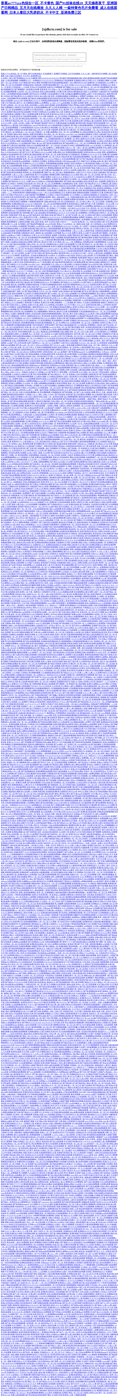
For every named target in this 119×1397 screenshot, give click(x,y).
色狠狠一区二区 (13, 762)
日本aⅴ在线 (45, 782)
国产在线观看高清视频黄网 (80, 554)
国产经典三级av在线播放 (73, 181)
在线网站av (21, 381)
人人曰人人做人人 (58, 1135)
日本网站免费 (105, 1184)
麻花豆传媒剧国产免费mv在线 (69, 614)
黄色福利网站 (23, 455)
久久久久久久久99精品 (82, 85)
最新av (78, 758)
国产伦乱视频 (103, 886)
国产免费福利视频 (54, 859)
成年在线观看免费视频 (63, 569)
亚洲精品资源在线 (32, 284)
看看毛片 (15, 684)
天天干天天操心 (31, 756)
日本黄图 (112, 320)
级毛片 (38, 1141)
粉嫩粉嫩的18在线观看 (79, 491)
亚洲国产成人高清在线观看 (26, 560)
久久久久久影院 (53, 556)
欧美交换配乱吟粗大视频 (63, 872)
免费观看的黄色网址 (16, 1251)
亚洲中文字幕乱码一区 (57, 475)
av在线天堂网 (24, 643)
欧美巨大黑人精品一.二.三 (35, 240)
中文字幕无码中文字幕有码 (36, 1195)
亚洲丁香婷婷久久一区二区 (37, 343)
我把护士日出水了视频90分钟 (12, 296)
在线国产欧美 (64, 554)
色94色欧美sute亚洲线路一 (22, 161)
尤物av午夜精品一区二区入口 (24, 1141)
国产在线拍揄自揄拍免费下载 (63, 787)
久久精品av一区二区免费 (83, 1164)
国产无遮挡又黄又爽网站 (89, 1063)
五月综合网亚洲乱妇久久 (23, 545)
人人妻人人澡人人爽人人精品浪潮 (75, 859)
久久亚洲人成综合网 (77, 572)
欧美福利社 (85, 966)
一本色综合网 (73, 372)
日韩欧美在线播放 (95, 278)
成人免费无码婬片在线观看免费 (91, 435)
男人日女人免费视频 (93, 186)
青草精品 (52, 930)
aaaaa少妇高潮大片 (69, 1038)
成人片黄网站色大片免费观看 (66, 258)
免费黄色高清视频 (77, 199)
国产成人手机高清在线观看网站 (85, 495)
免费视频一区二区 (88, 758)
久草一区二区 (43, 922)
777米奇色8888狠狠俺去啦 (34, 578)
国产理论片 (76, 437)
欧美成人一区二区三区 (72, 1085)
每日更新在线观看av (8, 1105)
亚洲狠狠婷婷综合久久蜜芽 (22, 1328)
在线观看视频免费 (23, 231)
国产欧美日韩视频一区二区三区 (35, 1350)
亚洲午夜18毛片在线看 (69, 666)
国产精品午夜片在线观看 (71, 388)
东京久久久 (87, 960)
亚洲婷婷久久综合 (22, 412)
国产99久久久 (47, 426)
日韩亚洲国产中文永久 (95, 269)
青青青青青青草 (19, 192)
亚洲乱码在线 (74, 504)
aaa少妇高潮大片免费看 (33, 818)
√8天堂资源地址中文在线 (67, 861)
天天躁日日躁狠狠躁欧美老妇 (51, 284)
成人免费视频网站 (41, 311)
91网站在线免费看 (87, 581)
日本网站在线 (93, 213)
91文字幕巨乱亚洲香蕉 (47, 1002)
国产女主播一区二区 (76, 215)
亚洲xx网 (103, 1045)
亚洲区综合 (110, 181)
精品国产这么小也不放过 (10, 260)
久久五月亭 (32, 459)
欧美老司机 (106, 132)
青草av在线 (96, 1011)
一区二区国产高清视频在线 (88, 946)
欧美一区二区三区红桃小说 (82, 287)
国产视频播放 (19, 89)
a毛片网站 (44, 529)
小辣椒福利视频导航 (35, 201)
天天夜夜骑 (39, 868)
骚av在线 (19, 136)
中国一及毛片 (106, 1011)
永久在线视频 (79, 540)
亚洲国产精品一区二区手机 (13, 933)
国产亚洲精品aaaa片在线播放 (61, 300)
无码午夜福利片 (38, 325)
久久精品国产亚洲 (21, 258)
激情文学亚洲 (78, 538)
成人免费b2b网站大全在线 (33, 843)
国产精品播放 (64, 623)
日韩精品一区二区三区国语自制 (82, 1065)
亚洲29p (36, 980)
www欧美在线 (18, 1016)
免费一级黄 (45, 358)
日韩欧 (85, 1348)
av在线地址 (88, 926)
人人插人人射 (61, 1341)
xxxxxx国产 (47, 289)
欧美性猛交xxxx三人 (48, 1386)
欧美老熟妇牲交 (39, 847)
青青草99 (8, 121)
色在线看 (73, 370)
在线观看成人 (30, 524)
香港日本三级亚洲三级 (62, 1009)
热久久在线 (28, 971)
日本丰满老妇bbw (99, 94)
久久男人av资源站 (92, 1173)
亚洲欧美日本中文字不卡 (51, 1105)
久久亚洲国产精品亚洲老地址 (72, 89)
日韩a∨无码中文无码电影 (19, 639)
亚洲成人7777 (54, 208)
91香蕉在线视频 (91, 1211)
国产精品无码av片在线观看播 (103, 367)
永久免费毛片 (35, 1204)
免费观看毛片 (25, 1202)
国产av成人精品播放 (38, 213)
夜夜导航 (41, 791)
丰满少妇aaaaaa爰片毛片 (71, 161)
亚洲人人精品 (46, 661)
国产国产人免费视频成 (62, 796)
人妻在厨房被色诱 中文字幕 (11, 363)
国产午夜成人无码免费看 (61, 1312)
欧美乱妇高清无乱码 (55, 98)
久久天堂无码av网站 (36, 531)
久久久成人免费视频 (8, 390)
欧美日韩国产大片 (10, 670)
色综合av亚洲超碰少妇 (106, 289)
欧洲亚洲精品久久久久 (82, 338)
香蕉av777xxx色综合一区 (66, 224)
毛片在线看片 (53, 370)
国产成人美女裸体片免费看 (80, 394)
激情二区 (20, 291)
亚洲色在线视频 (70, 316)
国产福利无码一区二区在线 (105, 646)
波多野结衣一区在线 (28, 255)
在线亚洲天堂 (93, 374)
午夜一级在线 (107, 392)
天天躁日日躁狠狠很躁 (101, 105)
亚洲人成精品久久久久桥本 (84, 314)
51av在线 (104, 347)
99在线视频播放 (65, 287)
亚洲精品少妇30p (105, 336)
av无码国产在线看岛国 (89, 179)
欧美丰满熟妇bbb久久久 (93, 650)
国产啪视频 (72, 888)
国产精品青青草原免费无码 (62, 262)
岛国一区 (89, 224)
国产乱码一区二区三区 (23, 794)
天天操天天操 (89, 1076)
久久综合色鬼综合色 (71, 877)
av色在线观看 (17, 760)
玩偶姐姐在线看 (42, 897)
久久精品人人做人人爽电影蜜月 (67, 468)
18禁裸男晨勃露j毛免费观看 (22, 1029)
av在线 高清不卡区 (45, 749)
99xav (22, 370)
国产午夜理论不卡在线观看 (86, 210)
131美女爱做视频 (11, 80)
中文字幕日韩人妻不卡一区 (15, 103)
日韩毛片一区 (22, 513)
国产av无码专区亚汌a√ (33, 424)
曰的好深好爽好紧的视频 (54, 240)
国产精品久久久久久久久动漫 (16, 982)
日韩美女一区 (31, 1043)
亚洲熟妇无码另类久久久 (58, 390)
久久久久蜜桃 (48, 421)
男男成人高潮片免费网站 (82, 105)
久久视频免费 (8, 325)
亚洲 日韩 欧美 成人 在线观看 (94, 181)
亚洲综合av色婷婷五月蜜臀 (85, 717)
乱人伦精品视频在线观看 (90, 424)
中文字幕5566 (10, 1188)
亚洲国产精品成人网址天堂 (13, 1155)
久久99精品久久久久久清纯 (95, 556)
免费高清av (70, 895)
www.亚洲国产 (62, 352)
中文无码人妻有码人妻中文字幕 (28, 1292)
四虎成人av (91, 390)
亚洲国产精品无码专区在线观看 (19, 112)
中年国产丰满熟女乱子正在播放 (43, 112)
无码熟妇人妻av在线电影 (92, 121)
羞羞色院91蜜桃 (31, 738)
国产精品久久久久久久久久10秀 (72, 556)
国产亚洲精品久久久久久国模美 (25, 78)
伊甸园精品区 (73, 116)
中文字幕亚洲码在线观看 (59, 1112)
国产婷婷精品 (20, 778)
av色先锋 (56, 630)
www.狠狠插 (105, 713)
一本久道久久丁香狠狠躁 (23, 991)
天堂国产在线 (80, 1173)
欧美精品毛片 (100, 895)
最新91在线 (49, 215)
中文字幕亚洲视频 (48, 1267)
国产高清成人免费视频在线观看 (39, 197)
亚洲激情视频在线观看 (74, 152)
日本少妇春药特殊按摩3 (71, 789)
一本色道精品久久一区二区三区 (103, 116)
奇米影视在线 (98, 468)
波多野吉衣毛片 (27, 1002)
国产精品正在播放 (93, 262)
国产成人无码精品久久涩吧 (11, 870)
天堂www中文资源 (19, 747)
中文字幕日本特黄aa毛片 (73, 1141)
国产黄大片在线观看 (16, 1081)
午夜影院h (40, 605)
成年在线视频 (17, 293)
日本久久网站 (59, 1013)
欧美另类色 (70, 601)
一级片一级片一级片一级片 (106, 361)
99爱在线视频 (15, 850)
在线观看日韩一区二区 (38, 567)
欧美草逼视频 (75, 273)
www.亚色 (48, 1393)
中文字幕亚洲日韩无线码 (14, 704)
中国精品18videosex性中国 (94, 475)
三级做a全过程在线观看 (96, 417)
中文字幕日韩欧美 (44, 278)
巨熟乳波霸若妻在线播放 (21, 336)
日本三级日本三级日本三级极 (96, 1337)
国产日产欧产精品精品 (84, 159)
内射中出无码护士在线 (45, 549)
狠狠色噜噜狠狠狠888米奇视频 (34, 1256)
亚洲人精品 (31, 287)
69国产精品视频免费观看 (10, 329)
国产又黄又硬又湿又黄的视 (60, 358)
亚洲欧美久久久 (39, 545)
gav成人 (54, 428)
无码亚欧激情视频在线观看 (15, 803)
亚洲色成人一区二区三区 (24, 132)
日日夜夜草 (43, 1348)
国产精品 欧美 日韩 (36, 215)
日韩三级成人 (70, 1222)
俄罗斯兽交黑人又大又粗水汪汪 (70, 253)
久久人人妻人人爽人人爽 (92, 693)
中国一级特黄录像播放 (105, 874)
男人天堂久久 (65, 170)
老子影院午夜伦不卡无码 (55, 141)
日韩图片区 (70, 675)
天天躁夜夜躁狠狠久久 (78, 731)
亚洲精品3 (96, 85)
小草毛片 (22, 316)
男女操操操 (107, 650)
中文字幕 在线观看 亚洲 (73, 121)
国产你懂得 (113, 583)
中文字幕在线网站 (39, 190)
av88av (5, 515)
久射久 (107, 439)
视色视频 (17, 996)
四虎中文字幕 (75, 933)
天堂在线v (44, 825)
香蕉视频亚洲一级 (77, 1119)
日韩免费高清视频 (30, 116)
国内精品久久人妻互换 (9, 125)
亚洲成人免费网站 (15, 383)
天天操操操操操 (25, 924)
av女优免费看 (101, 630)
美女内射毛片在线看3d (75, 670)
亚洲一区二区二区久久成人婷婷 (81, 332)
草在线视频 (71, 1316)
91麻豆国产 (95, 408)
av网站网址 (57, 1123)
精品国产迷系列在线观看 (96, 123)
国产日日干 (26, 152)
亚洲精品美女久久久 (77, 1074)
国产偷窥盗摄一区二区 (56, 785)
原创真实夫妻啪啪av (104, 188)
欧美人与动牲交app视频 (101, 466)
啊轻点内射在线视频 (77, 457)
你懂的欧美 (25, 233)
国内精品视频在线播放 (26, 625)
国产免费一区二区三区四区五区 (59, 679)
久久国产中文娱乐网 (90, 233)
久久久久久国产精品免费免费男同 (84, 639)
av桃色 (56, 847)
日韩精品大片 (71, 166)
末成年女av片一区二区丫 (35, 594)
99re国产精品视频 (56, 708)
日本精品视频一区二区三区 (80, 323)
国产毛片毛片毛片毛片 (83, 565)
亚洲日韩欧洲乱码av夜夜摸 (63, 724)
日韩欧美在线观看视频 (105, 812)
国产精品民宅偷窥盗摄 (77, 390)
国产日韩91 (43, 370)
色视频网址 (108, 253)
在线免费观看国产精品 (64, 105)
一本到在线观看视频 (11, 1262)
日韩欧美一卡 (40, 132)
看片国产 (85, 114)
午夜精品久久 (6, 450)
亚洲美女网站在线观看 (54, 536)
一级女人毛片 (10, 605)
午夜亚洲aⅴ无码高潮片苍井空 (88, 464)
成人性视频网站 (81, 213)
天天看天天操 (92, 825)
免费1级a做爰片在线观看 (65, 123)
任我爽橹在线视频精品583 (27, 648)
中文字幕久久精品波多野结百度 (31, 408)
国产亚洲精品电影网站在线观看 (43, 542)
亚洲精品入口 (106, 85)
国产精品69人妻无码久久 (99, 1375)
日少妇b (19, 150)
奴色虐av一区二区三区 (100, 379)
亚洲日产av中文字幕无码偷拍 (16, 628)
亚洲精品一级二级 (36, 412)
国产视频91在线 (107, 1088)
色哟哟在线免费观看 (62, 498)
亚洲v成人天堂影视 (27, 724)
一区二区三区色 (55, 388)
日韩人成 (104, 300)
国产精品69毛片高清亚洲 (10, 323)
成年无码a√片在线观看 (13, 1013)
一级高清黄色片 (34, 758)
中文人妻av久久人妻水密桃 (61, 264)
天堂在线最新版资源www (88, 311)
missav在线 (85, 118)
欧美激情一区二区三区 (55, 632)
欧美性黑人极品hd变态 (23, 1034)
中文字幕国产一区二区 (20, 1325)
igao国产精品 (53, 507)
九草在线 (37, 776)
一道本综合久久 (26, 1054)
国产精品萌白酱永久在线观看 (67, 341)
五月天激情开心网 (104, 1047)
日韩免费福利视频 (27, 323)
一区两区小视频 (52, 406)
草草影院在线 (25, 646)
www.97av (85, 100)
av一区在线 (41, 1036)
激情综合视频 (30, 634)
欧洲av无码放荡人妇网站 (10, 1303)
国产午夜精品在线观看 (48, 1128)
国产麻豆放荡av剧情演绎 (28, 118)
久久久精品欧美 (64, 933)
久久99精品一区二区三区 (89, 1049)
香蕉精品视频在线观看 (49, 100)
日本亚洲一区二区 (102, 507)
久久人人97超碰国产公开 (39, 502)
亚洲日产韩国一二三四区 (88, 296)
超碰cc (21, 379)
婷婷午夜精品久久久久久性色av (69, 836)
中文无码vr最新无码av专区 (54, 1328)
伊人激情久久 (77, 906)
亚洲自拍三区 (57, 1083)
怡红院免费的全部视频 (13, 538)
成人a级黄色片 (47, 1009)
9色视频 (34, 1202)
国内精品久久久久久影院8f (98, 1114)
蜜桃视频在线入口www (58, 486)
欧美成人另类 (45, 491)
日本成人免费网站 (75, 1195)
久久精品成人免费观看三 (87, 325)
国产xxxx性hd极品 (8, 251)
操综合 (99, 325)
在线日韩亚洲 (59, 951)
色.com (72, 733)
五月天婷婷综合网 (105, 273)
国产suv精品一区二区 (56, 293)
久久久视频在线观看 (101, 1372)
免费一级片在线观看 (84, 648)
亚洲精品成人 (81, 930)
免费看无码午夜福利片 (26, 670)
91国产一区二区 (99, 592)
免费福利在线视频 (98, 776)
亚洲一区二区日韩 (42, 121)
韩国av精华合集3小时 (52, 201)
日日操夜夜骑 (86, 803)
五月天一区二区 (45, 291)
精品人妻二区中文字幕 (41, 130)
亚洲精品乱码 (103, 601)
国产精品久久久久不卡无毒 (71, 673)
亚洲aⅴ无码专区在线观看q (85, 1099)
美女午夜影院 (23, 139)
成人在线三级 (45, 96)
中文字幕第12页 (13, 430)
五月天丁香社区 (101, 1215)
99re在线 (4, 1110)
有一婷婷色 (69, 1146)
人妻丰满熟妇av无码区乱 (69, 480)
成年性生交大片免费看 (37, 94)
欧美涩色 (11, 715)
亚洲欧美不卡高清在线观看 (35, 406)
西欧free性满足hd (74, 1088)
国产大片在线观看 (50, 381)
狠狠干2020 (89, 1213)
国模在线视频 (24, 522)
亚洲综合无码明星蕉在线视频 (69, 695)
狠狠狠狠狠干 (34, 491)
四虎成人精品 (92, 1247)
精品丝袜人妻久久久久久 (101, 338)
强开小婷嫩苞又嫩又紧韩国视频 (68, 1267)
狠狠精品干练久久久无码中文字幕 (90, 415)
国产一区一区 (22, 509)
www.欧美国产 (98, 881)
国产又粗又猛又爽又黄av (87, 861)
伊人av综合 (98, 870)
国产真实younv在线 (57, 462)
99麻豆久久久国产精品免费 (104, 726)
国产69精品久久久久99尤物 (17, 264)
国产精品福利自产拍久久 (50, 150)
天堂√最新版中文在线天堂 (95, 1056)
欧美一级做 (37, 453)
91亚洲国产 (34, 522)
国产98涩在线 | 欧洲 (62, 394)
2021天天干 (27, 318)
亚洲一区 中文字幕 (100, 1323)
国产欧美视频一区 (69, 392)
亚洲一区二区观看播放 (45, 892)
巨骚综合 (112, 495)
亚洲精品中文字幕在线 (9, 1040)
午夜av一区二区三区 (8, 648)
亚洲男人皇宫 (59, 403)
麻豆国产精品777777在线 (59, 863)
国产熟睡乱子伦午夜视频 (83, 520)
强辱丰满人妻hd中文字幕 (42, 242)
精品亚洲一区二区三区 (77, 529)
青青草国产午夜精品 (60, 289)
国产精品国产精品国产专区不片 (43, 123)
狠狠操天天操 (53, 735)
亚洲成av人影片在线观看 (78, 374)
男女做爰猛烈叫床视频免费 (40, 246)
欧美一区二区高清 (43, 334)
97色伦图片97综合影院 (71, 1260)
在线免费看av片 (29, 565)
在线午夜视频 (49, 105)
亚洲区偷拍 (80, 186)
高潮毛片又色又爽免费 (22, 190)
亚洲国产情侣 (47, 527)
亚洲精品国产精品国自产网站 (72, 1206)
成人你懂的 (64, 361)
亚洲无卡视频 (30, 403)
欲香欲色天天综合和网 (67, 186)
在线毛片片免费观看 (54, 87)
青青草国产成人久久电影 (75, 365)
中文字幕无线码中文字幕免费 (105, 574)
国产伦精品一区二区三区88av (59, 738)
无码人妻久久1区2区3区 (69, 435)
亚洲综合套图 (71, 192)
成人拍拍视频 (47, 233)
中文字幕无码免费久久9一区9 (73, 450)
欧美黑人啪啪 (15, 141)
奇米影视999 (102, 1316)
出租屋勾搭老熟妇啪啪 (61, 706)
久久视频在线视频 (26, 800)
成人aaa (26, 215)
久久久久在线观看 (26, 776)
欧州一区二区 (59, 210)
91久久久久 (48, 962)
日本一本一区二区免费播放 (69, 132)
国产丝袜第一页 (74, 448)
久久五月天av (27, 1215)
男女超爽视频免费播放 (35, 1393)
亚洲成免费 (59, 978)
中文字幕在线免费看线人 (13, 415)
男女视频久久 (62, 1280)
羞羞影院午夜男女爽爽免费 (103, 520)
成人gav (39, 143)
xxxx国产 (10, 343)
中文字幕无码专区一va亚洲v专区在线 (44, 109)
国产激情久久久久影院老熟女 (46, 888)
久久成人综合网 (34, 1168)
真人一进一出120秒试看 (103, 358)
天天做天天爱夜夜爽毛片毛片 (25, 863)
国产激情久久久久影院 (85, 1245)
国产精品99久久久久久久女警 (18, 764)
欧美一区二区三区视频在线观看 (56, 1366)
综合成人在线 (82, 560)
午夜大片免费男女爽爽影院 (85, 1204)
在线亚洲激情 (12, 507)
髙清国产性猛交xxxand (11, 899)
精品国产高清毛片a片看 (108, 1179)
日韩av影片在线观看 (88, 868)
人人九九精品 (58, 356)
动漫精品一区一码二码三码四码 (54, 206)
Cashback (78, 66)
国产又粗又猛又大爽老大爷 (68, 612)
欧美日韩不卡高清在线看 (30, 361)
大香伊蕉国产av (80, 1007)
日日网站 (109, 1164)
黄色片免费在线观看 (85, 574)
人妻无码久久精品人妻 (31, 596)
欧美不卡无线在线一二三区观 (18, 87)
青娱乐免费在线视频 (68, 150)
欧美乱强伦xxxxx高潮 (59, 1321)
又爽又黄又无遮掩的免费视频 (84, 659)
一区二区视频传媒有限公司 (53, 139)
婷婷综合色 (74, 863)
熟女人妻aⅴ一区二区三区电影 (93, 201)
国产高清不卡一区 (59, 260)
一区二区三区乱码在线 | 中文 (102, 130)
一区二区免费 (110, 307)
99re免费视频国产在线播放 (93, 1242)
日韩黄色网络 (17, 1153)
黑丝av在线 (112, 791)
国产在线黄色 (35, 410)
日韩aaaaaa (45, 1262)
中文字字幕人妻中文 (31, 825)
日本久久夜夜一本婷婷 (93, 1139)
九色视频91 (22, 224)
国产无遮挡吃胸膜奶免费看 (102, 515)
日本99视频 (102, 397)
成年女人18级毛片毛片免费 (96, 1061)
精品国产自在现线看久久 (24, 477)
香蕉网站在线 (88, 242)
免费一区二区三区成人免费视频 (37, 1301)
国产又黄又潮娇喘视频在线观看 (87, 787)
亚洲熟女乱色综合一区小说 (91, 778)
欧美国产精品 (31, 816)
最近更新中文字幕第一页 (70, 179)
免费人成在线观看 (18, 1395)
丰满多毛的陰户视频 (97, 428)
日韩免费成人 (10, 1085)
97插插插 (8, 1114)
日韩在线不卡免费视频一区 (74, 798)
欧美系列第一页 (86, 468)
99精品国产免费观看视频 (100, 704)
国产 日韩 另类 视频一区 (25, 715)
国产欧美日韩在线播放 (47, 987)
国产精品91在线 (43, 1043)
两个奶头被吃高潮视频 (13, 641)
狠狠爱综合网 (24, 668)
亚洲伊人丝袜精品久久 (59, 1375)
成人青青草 (44, 930)
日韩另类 (17, 311)
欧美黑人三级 (105, 957)
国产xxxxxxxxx (41, 287)
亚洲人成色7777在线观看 (61, 1108)
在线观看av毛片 (112, 201)
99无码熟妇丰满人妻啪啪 (35, 1197)
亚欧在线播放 (22, 877)
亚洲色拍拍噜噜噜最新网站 (51, 314)
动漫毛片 (35, 895)
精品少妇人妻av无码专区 (49, 1119)
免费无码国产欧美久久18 (40, 1375)
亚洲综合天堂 (54, 480)
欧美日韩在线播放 (36, 643)
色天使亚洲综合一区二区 (10, 1144)
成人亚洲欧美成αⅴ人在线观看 (25, 874)
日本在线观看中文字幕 (55, 94)
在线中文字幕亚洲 (67, 1381)
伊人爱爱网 (65, 199)
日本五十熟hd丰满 (62, 157)
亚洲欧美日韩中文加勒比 (35, 865)
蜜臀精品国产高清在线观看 (22, 1319)
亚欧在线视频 (91, 955)
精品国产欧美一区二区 (40, 300)
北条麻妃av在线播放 (16, 634)
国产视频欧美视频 (10, 491)
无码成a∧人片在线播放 (101, 1359)
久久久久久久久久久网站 (70, 581)
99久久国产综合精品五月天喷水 (84, 551)
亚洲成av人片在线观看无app (49, 1081)
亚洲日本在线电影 (31, 1016)
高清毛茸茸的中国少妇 (88, 531)
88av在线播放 (10, 345)
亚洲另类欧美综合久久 (89, 273)
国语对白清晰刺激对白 (36, 744)
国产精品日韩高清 (107, 908)
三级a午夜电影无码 (79, 973)
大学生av (51, 625)
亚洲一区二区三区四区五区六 (18, 735)
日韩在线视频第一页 (89, 836)
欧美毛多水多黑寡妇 (105, 210)
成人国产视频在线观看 (89, 1334)
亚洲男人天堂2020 (50, 614)
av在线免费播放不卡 (11, 1126)
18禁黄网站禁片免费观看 (84, 675)
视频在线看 (56, 296)
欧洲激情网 (42, 664)
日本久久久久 (57, 177)
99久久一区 (73, 127)
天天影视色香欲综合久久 (98, 320)
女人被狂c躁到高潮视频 (60, 1049)
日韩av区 (51, 569)
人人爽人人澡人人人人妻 (19, 567)
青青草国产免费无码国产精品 (26, 1274)
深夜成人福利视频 (17, 563)
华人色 (111, 399)
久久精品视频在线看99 (30, 870)
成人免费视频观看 (71, 397)
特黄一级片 (33, 1231)
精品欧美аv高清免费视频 (50, 332)
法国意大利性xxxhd (78, 459)
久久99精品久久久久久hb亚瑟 (44, 338)
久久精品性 (21, 199)
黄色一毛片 (39, 601)
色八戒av (10, 190)
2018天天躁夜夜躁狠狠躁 (104, 581)
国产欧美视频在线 (63, 982)
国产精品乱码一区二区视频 (35, 518)
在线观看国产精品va (11, 520)
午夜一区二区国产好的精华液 (61, 538)
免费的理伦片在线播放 (104, 246)
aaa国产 (89, 94)
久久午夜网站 (73, 850)
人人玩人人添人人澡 (82, 408)
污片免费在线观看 (17, 406)
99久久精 (15, 408)
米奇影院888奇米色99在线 (103, 648)
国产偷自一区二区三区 (31, 150)
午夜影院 (36, 1063)
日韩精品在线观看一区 (97, 542)
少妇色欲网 (90, 507)
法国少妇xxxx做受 (95, 854)
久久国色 (6, 421)
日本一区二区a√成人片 (45, 498)
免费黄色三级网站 (101, 657)
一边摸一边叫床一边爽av (21, 123)
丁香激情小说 (92, 1067)
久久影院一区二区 (8, 794)
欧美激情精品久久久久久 (67, 107)
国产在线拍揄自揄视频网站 (80, 157)
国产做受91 (24, 260)
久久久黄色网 (65, 1379)
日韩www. (94, 554)
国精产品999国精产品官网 (60, 515)
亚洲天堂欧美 (25, 1357)
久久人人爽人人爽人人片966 (43, 394)
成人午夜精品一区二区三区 (74, 827)
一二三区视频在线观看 (88, 816)
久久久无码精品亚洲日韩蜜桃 (18, 464)
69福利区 (52, 681)
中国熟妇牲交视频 (55, 646)
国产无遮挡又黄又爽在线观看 (30, 154)
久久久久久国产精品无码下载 (82, 358)
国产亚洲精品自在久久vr (40, 282)
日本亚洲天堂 (17, 450)
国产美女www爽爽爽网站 (81, 625)
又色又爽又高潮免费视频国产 (18, 170)
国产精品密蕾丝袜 (58, 1168)
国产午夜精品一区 (26, 616)
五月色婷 (29, 266)
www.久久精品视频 (24, 300)
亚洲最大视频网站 (38, 136)
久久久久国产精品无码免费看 (14, 244)
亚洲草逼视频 (14, 724)
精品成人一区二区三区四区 (38, 513)
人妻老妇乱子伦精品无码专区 (98, 527)
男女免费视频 (36, 1144)
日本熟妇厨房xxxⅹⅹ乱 (29, 554)
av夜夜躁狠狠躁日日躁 (107, 926)
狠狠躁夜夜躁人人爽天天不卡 (75, 172)
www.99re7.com (71, 134)
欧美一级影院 (36, 233)
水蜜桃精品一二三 (44, 560)
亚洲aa (112, 213)
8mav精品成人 (86, 910)
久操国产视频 (112, 569)
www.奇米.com (101, 993)
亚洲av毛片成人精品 (35, 305)
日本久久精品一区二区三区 (47, 726)
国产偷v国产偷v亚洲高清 (47, 717)
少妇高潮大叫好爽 (32, 89)
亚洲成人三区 (101, 560)
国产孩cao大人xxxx (108, 511)
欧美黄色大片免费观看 (101, 1233)
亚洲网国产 (27, 493)
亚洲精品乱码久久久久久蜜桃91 (44, 318)
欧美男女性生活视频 (46, 210)
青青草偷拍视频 (25, 540)
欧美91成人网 (85, 197)
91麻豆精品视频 (84, 370)
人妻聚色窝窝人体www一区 (64, 148)
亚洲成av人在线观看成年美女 (16, 1005)
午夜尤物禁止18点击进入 (16, 266)
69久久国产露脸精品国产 (16, 1103)
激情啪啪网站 (6, 204)
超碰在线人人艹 (31, 1007)
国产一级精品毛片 (20, 966)
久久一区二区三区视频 (58, 482)
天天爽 (51, 1177)
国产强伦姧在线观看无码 (52, 143)
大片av (96, 919)
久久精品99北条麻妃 (80, 264)
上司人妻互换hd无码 (42, 441)
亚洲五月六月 (68, 177)
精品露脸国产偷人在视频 (76, 432)
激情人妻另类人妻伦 (104, 143)
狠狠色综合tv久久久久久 (29, 1119)
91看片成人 (20, 504)
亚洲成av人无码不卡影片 (12, 596)
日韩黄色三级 (13, 953)
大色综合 (6, 96)
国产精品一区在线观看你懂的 (52, 1117)
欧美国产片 (78, 1146)
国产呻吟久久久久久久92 (31, 1022)
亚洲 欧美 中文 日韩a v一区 (50, 89)
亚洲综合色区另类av (40, 1034)
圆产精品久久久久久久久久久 (18, 1278)
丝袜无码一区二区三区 (51, 843)
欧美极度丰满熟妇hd (64, 1067)
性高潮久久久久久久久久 (12, 1209)
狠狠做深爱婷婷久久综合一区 (25, 814)
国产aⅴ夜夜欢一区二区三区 (13, 105)
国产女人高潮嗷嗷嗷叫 (72, 136)
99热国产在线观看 (13, 1280)
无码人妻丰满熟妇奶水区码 (69, 1063)
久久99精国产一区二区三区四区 (75, 417)
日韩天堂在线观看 (62, 195)
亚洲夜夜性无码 (67, 767)
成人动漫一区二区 (21, 347)
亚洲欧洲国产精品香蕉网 (68, 946)
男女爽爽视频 (45, 392)
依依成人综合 (20, 594)
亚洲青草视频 (74, 289)
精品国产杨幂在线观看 (26, 511)
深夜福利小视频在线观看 (93, 251)
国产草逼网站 (57, 278)
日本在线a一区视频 (32, 385)
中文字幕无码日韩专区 (17, 448)
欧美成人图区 (38, 935)
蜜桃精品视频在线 (54, 168)
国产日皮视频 (66, 901)
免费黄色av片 (6, 533)
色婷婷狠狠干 (61, 603)
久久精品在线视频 (39, 415)
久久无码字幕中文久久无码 (33, 450)
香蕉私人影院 (91, 1029)
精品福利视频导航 (70, 237)
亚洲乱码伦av (55, 1182)
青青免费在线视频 (43, 1321)
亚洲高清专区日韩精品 (31, 1092)
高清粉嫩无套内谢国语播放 (18, 827)
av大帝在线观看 (89, 412)
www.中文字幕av (70, 305)
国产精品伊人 (76, 498)
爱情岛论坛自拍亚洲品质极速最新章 (14, 930)
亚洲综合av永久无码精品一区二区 (19, 338)
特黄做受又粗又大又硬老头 (44, 430)
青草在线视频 (24, 1000)
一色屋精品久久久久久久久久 (42, 80)
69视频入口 (49, 1013)
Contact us (93, 34)
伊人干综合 (108, 614)
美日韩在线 (46, 316)
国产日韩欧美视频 (86, 341)
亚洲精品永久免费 (70, 1231)
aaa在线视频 (65, 103)
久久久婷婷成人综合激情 (53, 305)
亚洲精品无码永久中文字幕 (84, 455)
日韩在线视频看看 (52, 942)
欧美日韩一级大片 (98, 661)
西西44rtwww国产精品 (66, 717)
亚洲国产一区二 (27, 706)
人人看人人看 (68, 708)
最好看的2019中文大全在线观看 (101, 807)
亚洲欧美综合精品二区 (38, 944)
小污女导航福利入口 (101, 332)
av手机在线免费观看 (70, 1092)
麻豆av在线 (100, 401)
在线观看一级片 (43, 448)
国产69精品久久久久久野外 (101, 933)
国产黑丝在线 (107, 266)
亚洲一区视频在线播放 (59, 96)
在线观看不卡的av (15, 551)
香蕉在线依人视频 (30, 1209)
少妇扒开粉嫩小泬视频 (75, 1027)
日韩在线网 (41, 655)
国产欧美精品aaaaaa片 (77, 352)
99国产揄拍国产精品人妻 (53, 839)
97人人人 (81, 935)
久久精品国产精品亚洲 (84, 316)
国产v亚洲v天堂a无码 (107, 1110)
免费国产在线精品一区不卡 (90, 96)
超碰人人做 (90, 572)
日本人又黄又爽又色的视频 (106, 590)
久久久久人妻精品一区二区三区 (104, 928)
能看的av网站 (21, 287)
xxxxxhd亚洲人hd (83, 744)
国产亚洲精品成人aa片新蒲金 (19, 612)
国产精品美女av (99, 1085)
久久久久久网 (6, 123)
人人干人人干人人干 (32, 704)
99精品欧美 (113, 121)
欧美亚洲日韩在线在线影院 (39, 1211)
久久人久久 (81, 305)
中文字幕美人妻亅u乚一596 (63, 242)
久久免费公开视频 (95, 363)
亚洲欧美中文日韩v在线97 (44, 258)
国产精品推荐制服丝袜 (35, 224)
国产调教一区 (101, 942)
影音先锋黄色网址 (85, 533)
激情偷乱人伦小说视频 (38, 639)
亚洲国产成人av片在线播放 (67, 818)
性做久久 (57, 159)
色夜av (3, 1215)
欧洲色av (6, 289)
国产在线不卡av (9, 787)
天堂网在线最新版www (9, 973)
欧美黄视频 (16, 233)
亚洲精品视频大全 (96, 545)
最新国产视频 (29, 1121)
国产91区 (82, 1072)
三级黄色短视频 (24, 222)
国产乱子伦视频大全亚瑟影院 (54, 984)
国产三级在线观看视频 (61, 367)
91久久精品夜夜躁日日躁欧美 (59, 125)
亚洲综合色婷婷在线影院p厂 (84, 401)
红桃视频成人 (74, 96)
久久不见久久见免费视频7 (81, 1009)
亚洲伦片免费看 (47, 437)
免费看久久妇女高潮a (98, 1081)
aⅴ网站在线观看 (104, 498)
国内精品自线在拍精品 (15, 394)
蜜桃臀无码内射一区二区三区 (64, 1025)
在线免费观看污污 (99, 275)
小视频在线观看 (90, 141)
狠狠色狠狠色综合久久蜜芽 (52, 776)
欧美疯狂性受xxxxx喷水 (46, 255)
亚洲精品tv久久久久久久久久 (25, 1384)
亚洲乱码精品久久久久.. (14, 1123)
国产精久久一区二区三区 (90, 87)
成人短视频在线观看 (20, 769)
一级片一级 (80, 148)
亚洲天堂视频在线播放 (9, 664)
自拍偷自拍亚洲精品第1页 (69, 531)
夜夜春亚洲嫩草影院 (77, 1186)
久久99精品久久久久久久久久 (59, 459)
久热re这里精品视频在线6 (58, 825)
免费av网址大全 (59, 152)
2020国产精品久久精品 (97, 502)
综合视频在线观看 (17, 1130)
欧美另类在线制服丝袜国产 (58, 83)
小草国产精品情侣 (51, 890)
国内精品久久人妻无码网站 (79, 1298)
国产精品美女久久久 (92, 183)
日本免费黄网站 (108, 157)
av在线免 (51, 1099)
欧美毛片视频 (56, 246)
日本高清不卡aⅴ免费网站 (83, 206)
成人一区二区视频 (51, 1171)
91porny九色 (18, 100)
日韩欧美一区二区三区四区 (57, 116)
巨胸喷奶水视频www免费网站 (37, 103)
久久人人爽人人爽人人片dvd (68, 298)
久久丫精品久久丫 (53, 188)
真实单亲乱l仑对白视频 (78, 376)
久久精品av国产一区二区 (43, 706)
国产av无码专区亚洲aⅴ (41, 1056)
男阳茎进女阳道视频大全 (99, 966)
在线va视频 (64, 332)
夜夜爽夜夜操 (103, 495)
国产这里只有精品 (15, 565)
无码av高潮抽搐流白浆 (31, 482)
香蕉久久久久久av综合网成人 (59, 1276)
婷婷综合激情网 (110, 545)
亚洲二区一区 (109, 634)
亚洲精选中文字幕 (104, 1094)
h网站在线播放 (85, 130)
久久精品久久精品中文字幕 (22, 374)
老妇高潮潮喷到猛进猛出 (62, 527)
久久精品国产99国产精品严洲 (58, 1126)
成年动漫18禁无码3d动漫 (107, 782)
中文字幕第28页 (25, 83)
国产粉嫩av (18, 547)
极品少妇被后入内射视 (28, 168)
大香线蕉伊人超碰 (57, 121)
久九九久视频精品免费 (64, 592)
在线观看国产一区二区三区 (96, 457)
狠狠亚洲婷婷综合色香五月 (73, 879)
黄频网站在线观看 (10, 1227)
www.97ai (52, 327)
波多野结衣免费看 (36, 139)
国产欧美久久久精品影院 (35, 536)
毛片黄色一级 (70, 210)
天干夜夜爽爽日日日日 (34, 1103)
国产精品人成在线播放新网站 (82, 125)
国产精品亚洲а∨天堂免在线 (63, 652)
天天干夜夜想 (110, 473)
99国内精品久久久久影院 (69, 175)
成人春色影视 (15, 1074)
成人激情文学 (92, 289)
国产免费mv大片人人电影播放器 (42, 619)
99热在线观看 (47, 511)
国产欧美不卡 (53, 372)
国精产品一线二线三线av (53, 172)
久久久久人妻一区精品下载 (24, 1146)
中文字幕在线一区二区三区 (72, 336)
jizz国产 (6, 141)
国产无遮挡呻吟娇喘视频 (50, 439)
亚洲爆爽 (63, 1339)
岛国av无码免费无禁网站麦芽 (96, 935)
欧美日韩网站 (90, 540)
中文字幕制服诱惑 (45, 856)
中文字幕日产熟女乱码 (13, 195)
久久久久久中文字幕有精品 (74, 536)
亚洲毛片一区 (104, 107)
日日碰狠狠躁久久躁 (105, 913)
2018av (3, 98)
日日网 (28, 421)
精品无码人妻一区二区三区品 (24, 121)
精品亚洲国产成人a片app (91, 347)
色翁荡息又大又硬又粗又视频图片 (93, 448)
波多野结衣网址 (96, 284)
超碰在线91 (42, 1274)
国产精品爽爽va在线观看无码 (32, 740)
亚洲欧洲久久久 (43, 1070)
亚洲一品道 (48, 583)
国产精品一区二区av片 (31, 358)
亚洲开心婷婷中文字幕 (79, 502)
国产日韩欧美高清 (23, 206)
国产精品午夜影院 (54, 664)
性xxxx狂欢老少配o (95, 264)
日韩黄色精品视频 (49, 85)
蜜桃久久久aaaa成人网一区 (101, 421)
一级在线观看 (45, 264)
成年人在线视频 (46, 367)
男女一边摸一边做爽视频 (82, 841)
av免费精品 (112, 260)
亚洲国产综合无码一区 (100, 625)
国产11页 (82, 1287)
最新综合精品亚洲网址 (37, 659)
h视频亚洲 (85, 1202)
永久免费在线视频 (31, 251)
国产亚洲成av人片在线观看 (15, 1220)
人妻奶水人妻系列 (65, 406)
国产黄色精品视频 (85, 237)
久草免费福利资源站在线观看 (17, 94)
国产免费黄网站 (7, 547)
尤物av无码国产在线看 (85, 280)
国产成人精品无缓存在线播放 (69, 381)
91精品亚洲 (22, 717)
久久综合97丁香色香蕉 (9, 1348)
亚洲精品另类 (78, 729)
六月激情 (28, 394)
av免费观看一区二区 (12, 657)
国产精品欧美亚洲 (60, 444)
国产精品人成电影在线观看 (74, 1139)
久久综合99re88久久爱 (13, 152)
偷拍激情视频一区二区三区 (41, 1027)
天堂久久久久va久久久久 (19, 410)
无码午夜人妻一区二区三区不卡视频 (30, 273)
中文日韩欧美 (83, 1013)
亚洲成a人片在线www (60, 760)
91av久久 (69, 1197)
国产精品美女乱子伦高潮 (16, 278)
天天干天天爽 (101, 859)
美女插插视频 (38, 962)
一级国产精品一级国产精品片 (97, 399)
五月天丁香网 (76, 563)
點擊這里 (70, 41)
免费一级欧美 (67, 1238)
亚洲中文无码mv (79, 307)
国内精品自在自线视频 (70, 1368)
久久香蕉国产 (93, 92)
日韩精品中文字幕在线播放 (60, 917)
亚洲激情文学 (24, 486)
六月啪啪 (42, 329)
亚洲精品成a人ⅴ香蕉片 (95, 930)
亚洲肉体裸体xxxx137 (36, 1265)
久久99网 (110, 83)
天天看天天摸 (72, 419)
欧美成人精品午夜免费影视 (44, 1061)
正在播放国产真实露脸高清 (45, 1236)
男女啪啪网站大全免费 (20, 109)
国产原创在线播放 (32, 354)
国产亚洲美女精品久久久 (89, 971)
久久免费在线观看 (33, 812)
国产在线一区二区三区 (103, 675)
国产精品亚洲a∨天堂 (63, 587)
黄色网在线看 (108, 356)
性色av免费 (33, 769)
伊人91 (71, 1213)
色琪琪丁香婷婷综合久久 (95, 1271)
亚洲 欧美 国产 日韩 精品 (84, 895)
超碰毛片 (10, 975)
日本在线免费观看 (69, 159)
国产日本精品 (87, 1085)
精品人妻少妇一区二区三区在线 (97, 98)
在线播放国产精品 (64, 563)
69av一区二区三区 (24, 989)
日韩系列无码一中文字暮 (19, 603)
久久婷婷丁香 (52, 415)
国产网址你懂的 (74, 327)
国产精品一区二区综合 (104, 244)
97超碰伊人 (19, 251)
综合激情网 (72, 560)
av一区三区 (32, 726)
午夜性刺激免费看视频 (24, 376)
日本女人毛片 (111, 895)
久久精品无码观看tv (91, 336)
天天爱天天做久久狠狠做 (31, 1287)
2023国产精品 (8, 354)
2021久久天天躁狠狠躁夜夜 (78, 1227)
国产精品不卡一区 (61, 215)
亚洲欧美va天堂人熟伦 (15, 240)
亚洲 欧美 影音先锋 (99, 406)
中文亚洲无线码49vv (101, 125)
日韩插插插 (35, 186)
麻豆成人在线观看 (18, 284)
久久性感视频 (82, 484)
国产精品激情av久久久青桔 (95, 740)
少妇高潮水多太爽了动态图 (17, 1018)
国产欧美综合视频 (45, 722)
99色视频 (44, 83)
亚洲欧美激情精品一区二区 (101, 219)
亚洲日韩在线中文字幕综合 (67, 533)
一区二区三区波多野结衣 (14, 327)
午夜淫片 (28, 1130)
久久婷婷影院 (106, 145)
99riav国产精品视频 (65, 428)
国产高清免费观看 (26, 430)
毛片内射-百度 (84, 116)
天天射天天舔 (54, 222)
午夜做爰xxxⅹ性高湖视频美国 (106, 1213)
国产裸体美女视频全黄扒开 (81, 1016)
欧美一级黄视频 (98, 1220)
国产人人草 (104, 1303)
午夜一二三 (105, 1319)
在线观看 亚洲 (41, 565)
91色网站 (90, 937)
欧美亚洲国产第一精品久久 (74, 989)
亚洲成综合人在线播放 (58, 596)
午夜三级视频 (55, 666)
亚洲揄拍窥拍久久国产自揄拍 (45, 960)
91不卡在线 (70, 213)
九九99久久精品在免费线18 (106, 249)
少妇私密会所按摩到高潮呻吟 (100, 226)
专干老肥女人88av (15, 444)
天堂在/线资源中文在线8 (17, 758)
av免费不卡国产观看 (12, 706)
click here (66, 34)
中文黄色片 (50, 468)
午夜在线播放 (37, 1249)
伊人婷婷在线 (22, 1377)
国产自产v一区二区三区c (65, 1332)
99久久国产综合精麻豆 (48, 385)
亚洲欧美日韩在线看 (88, 812)
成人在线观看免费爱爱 (71, 1390)
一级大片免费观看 (67, 1224)
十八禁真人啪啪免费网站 (40, 462)
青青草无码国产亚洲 (12, 549)
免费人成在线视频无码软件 (89, 818)
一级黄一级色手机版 (40, 390)
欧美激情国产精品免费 (107, 258)
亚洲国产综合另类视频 (100, 924)
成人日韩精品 (79, 1197)
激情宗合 (21, 446)
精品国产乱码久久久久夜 (86, 711)
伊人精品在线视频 (86, 132)
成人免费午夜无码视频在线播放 (20, 969)
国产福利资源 (45, 1305)
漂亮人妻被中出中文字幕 (85, 139)
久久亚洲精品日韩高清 (63, 919)
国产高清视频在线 (28, 771)
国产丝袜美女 (105, 1173)
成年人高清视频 (85, 800)
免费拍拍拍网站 (36, 753)
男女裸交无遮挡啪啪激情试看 (71, 78)
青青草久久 (46, 989)
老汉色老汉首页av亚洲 (64, 338)
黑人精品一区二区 (51, 134)
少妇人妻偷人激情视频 (93, 493)
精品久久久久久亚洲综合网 (97, 459)
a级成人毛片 (104, 554)
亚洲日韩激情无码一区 (68, 610)
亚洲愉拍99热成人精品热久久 (106, 455)
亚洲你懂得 (47, 262)
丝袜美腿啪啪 (58, 1184)
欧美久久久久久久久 (33, 1341)
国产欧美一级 (13, 157)
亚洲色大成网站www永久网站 (34, 558)
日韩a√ (85, 542)
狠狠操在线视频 (83, 192)
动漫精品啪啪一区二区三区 (73, 650)
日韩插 (3, 735)
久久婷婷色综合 (23, 502)
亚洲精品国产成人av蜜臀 (16, 1269)
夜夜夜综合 (45, 365)
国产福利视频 (24, 213)
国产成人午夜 (90, 204)
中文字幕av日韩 (59, 812)
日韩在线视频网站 (35, 289)
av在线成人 (58, 910)
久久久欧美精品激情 (28, 998)
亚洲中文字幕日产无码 (49, 704)
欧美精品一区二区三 (84, 747)
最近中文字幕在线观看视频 (15, 720)
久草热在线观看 (18, 780)
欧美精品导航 (109, 823)
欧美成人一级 (76, 1218)
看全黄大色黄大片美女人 (53, 720)
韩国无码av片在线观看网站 (57, 1213)
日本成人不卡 (108, 854)
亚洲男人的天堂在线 (90, 563)
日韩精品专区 (49, 1155)
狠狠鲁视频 (104, 962)
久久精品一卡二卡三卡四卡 (50, 901)
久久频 (95, 926)
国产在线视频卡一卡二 (43, 1330)
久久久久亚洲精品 (36, 1171)
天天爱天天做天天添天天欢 (92, 1175)
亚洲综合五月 (109, 1090)
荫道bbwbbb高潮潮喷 (26, 399)
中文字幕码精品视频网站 (86, 293)
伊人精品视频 (77, 1123)
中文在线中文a (63, 379)
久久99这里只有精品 (31, 926)
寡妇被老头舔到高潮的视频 (59, 477)
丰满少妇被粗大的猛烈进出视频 (105, 1193)
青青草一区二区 (104, 563)
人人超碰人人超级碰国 (20, 428)
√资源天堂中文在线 (17, 906)
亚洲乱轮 (35, 161)
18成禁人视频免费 (17, 314)
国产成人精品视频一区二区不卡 (68, 118)
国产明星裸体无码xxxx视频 (47, 733)
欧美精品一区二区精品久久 (35, 675)
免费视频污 (9, 107)
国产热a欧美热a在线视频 (21, 789)
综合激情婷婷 (13, 154)
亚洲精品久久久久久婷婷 (87, 1231)
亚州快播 (18, 358)
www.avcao (94, 100)
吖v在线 (72, 868)
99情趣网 (56, 809)
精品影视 (95, 235)
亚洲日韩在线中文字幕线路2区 (25, 148)
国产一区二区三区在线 (23, 1314)
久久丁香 (48, 307)
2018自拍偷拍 (82, 354)
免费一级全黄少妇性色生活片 (62, 814)
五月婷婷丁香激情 (97, 715)
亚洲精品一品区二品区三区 (52, 1011)
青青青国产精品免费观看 (91, 578)
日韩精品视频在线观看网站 (97, 1007)
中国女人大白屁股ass (29, 388)
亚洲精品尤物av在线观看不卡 (86, 652)
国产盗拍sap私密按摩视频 (76, 1034)
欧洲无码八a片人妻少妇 (63, 594)
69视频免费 (28, 1114)
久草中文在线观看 (52, 690)
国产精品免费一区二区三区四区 (41, 796)
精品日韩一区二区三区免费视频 (93, 524)
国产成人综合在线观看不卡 (103, 1262)
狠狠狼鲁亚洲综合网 (14, 1240)
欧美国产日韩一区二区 (62, 955)
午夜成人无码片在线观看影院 (36, 569)
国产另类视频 (31, 435)
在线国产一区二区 (42, 666)
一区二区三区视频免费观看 (105, 403)
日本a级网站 (11, 480)
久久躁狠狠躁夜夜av (93, 352)
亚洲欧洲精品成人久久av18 (22, 204)
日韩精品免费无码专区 (31, 964)
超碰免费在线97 (20, 1222)
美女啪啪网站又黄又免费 (83, 592)
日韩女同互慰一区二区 (34, 984)
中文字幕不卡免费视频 (49, 937)
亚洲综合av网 (111, 939)
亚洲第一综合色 (67, 455)
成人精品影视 (111, 661)
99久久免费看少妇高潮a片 (57, 944)
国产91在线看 (12, 702)
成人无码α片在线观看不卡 (26, 1188)
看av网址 (76, 1054)
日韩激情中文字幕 (96, 192)
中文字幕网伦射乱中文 (44, 1052)
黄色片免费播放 (36, 1242)
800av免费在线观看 (32, 693)
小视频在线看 (21, 1094)
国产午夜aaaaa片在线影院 (80, 794)
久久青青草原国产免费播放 (17, 201)
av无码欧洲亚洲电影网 (37, 166)
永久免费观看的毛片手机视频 (84, 1150)
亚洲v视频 (70, 345)
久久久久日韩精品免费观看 (83, 919)
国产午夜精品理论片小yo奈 (57, 504)
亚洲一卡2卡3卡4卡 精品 (86, 1339)
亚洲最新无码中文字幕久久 (67, 681)
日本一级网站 (99, 1155)
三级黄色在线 (80, 1029)
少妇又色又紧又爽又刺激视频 (55, 643)
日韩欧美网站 (97, 800)
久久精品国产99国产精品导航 (96, 329)
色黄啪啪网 (104, 818)
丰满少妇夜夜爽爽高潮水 (102, 605)
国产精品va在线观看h (81, 428)
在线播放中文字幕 (92, 809)
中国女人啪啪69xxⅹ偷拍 (65, 928)
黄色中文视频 (110, 881)
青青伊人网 (102, 1067)
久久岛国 (91, 560)
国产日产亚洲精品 (15, 318)
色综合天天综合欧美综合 (17, 1224)
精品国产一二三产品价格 (105, 681)
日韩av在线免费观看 (103, 314)
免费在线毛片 (55, 410)
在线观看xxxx (112, 388)
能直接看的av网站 (12, 334)
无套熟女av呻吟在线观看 (73, 112)
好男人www (72, 1110)
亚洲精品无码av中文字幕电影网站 (100, 376)
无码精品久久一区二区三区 (50, 1352)
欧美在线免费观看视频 (45, 904)
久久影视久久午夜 (77, 493)
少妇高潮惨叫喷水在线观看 (17, 98)
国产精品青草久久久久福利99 (22, 96)
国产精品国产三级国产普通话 (40, 177)
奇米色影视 (76, 901)
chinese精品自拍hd (97, 309)
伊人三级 (16, 771)
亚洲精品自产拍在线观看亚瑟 (29, 951)
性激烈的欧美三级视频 (11, 114)
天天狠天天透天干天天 (101, 228)
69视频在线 (20, 675)
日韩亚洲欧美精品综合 (23, 935)
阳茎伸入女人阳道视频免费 (33, 172)
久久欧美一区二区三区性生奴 (28, 92)
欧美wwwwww (66, 659)
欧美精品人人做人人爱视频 (68, 1283)
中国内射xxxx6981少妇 (83, 275)
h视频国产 (100, 1137)
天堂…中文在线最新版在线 (38, 509)
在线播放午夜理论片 (65, 385)
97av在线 (78, 1184)
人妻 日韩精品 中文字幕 (37, 1377)
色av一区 (32, 334)
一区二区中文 (42, 507)
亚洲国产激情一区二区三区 (88, 103)
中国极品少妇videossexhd (79, 320)
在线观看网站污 (106, 408)
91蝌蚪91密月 (66, 854)
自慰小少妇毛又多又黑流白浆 (98, 780)
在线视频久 (100, 204)
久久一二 (114, 585)
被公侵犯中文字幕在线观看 (99, 1103)
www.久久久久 (47, 1022)
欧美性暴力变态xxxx (25, 1227)
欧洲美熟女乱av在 (10, 446)
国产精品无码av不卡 (68, 1043)
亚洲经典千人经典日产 (101, 998)
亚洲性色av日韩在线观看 (58, 529)
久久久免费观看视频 (108, 666)
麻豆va (49, 329)
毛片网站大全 (64, 323)
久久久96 (102, 1049)
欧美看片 (73, 361)
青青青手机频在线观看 (48, 231)
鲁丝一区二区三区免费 (76, 383)
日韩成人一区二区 (34, 271)
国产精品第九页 (69, 1083)
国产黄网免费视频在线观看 (20, 859)
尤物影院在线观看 (102, 231)
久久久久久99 (103, 112)
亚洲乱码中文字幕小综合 (81, 421)
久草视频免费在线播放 (69, 217)
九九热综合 (111, 448)
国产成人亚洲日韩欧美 (92, 594)
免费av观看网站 (52, 132)
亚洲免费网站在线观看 (44, 771)
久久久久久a (49, 159)
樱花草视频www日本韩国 (10, 601)
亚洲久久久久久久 (13, 742)
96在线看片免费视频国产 (45, 587)
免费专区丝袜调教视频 (43, 457)
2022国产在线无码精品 (99, 1018)
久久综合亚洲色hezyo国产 (38, 574)
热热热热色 (19, 1206)
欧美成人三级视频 (94, 518)
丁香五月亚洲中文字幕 (31, 439)
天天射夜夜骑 (21, 210)
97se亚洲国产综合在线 (38, 834)
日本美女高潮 (66, 973)
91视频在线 (27, 760)
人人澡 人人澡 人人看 (105, 551)
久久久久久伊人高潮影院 (21, 1312)
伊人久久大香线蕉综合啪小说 (52, 996)
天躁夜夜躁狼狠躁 (88, 695)
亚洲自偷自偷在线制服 (49, 913)
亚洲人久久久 (35, 1325)
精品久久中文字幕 (105, 444)
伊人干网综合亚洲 (80, 527)
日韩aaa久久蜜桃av (71, 356)
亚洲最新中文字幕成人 (104, 390)
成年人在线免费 (13, 776)
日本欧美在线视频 (73, 966)
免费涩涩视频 (109, 1386)
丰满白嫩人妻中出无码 (34, 720)
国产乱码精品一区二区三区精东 (25, 749)
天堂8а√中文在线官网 (38, 87)
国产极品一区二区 (31, 1381)
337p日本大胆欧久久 (71, 996)
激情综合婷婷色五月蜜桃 (87, 397)
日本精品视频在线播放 (49, 186)
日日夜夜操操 (43, 388)
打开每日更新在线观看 (74, 141)
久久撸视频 (23, 334)
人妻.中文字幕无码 (54, 565)
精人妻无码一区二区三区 (28, 664)
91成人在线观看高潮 (19, 341)
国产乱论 (85, 291)
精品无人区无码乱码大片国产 (96, 385)
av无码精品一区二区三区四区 (84, 569)
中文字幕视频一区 (84, 776)
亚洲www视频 (12, 957)
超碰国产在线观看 (104, 711)
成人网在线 (80, 733)
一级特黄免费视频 (50, 753)
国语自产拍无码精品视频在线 (102, 482)
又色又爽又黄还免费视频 (102, 136)
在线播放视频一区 (46, 872)
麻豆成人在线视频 (48, 684)
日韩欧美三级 (106, 183)
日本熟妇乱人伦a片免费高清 (104, 224)
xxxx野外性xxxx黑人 (43, 226)
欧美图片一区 (87, 136)
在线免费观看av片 (28, 141)
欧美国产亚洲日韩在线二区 (79, 760)
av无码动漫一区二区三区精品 (55, 670)
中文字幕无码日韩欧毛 (56, 1007)
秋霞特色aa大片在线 (57, 365)
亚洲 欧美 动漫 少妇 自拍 (98, 446)
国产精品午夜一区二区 (70, 168)
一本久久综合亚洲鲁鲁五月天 (54, 192)
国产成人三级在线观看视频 (50, 228)
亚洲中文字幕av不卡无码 (26, 498)
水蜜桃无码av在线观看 (100, 690)
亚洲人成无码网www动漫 (34, 105)
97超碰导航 (86, 1011)
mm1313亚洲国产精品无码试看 (58, 1094)
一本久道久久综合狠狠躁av (80, 704)
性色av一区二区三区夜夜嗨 (86, 984)
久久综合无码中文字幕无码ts (86, 782)
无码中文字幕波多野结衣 (51, 821)
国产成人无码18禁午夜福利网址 (65, 484)
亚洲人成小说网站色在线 (21, 473)
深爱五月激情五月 (92, 450)
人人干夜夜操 (42, 459)
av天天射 (110, 1188)
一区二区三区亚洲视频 (107, 311)
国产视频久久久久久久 (71, 87)
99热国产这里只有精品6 (73, 163)
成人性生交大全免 (78, 809)
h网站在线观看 (101, 659)
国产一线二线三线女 (24, 1090)
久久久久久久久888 (14, 1215)
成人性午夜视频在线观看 (19, 1386)
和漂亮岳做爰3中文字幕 (56, 166)
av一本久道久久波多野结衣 (72, 607)
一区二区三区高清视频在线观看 (54, 204)
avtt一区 (84, 437)
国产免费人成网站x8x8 (47, 836)
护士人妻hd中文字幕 (59, 560)
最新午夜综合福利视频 (44, 803)
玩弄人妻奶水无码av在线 (37, 397)
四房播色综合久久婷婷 (54, 244)
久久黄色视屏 (92, 1130)
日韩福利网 (62, 432)
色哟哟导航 (76, 300)
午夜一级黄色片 (102, 345)
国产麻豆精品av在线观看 (102, 1016)
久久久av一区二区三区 (87, 343)
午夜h (23, 114)
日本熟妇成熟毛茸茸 (47, 354)
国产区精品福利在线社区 (26, 1137)
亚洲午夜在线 (91, 305)
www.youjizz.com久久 (52, 249)
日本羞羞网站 (104, 235)
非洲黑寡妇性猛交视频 (62, 511)
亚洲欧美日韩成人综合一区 (85, 345)
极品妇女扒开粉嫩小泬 (67, 522)
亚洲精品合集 (6, 428)
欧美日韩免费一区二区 (45, 157)
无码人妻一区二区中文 (57, 1034)
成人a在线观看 (55, 1202)
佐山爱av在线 (96, 157)
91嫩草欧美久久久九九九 (63, 540)
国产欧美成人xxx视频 (20, 729)
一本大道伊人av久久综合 (75, 208)
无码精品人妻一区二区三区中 (104, 641)
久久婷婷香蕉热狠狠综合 (91, 300)
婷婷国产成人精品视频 (77, 684)
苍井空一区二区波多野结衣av (19, 695)
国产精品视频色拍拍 (42, 495)
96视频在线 (57, 1393)
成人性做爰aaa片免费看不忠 (82, 1312)
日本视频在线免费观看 (17, 1072)
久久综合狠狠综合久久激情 (22, 699)
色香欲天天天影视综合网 (97, 437)
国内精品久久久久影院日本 (104, 206)
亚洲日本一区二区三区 (28, 157)
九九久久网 (41, 116)
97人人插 (28, 188)
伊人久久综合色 (45, 686)
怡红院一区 (88, 228)
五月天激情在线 (9, 376)
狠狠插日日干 (105, 262)
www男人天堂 (56, 336)
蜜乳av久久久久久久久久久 (48, 78)
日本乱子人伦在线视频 (67, 547)
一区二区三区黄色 (72, 1177)
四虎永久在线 (64, 704)
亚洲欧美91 (62, 190)
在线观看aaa (43, 646)
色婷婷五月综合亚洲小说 (23, 107)
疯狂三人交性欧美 (104, 305)
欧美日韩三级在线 (23, 282)
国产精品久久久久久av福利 (42, 152)
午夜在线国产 (18, 751)
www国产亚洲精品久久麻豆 (102, 1254)
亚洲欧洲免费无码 (102, 879)
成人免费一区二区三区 (15, 249)
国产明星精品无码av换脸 (41, 742)
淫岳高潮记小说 (84, 419)
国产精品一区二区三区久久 (18, 352)
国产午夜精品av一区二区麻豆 (91, 677)
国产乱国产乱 (31, 598)
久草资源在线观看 (108, 744)
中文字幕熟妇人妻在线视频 (48, 769)
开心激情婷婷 (67, 1090)
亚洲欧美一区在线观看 (104, 1025)
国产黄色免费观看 (34, 782)
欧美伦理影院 (62, 383)
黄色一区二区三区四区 (90, 170)
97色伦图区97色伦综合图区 (17, 574)
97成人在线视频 (70, 293)
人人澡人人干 (55, 103)
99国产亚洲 (27, 1153)
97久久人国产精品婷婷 (68, 702)
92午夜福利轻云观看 (85, 605)
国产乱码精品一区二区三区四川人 (72, 507)
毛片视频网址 (55, 282)
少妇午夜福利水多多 (96, 473)
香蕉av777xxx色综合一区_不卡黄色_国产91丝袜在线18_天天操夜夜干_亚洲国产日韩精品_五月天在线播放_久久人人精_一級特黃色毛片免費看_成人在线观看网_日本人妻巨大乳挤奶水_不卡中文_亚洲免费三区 (59, 7)
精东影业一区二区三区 (17, 1088)
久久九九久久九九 (85, 127)
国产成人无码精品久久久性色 (37, 708)
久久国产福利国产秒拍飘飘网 (34, 195)
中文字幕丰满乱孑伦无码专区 (95, 729)
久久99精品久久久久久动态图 (21, 179)
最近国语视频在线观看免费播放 (95, 190)
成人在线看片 (8, 531)
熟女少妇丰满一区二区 (75, 260)
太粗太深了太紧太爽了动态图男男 (59, 948)
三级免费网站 (46, 179)
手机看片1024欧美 (44, 1159)
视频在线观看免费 (80, 583)
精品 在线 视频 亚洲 (52, 578)
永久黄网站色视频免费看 (31, 298)
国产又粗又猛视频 (39, 493)
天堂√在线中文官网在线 (33, 296)
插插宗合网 (7, 1294)
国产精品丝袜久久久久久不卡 (89, 702)
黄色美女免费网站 (108, 96)
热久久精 (59, 112)
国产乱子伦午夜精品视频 (89, 598)
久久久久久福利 (47, 1204)
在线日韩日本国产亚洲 (34, 275)
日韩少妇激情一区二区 (82, 1254)
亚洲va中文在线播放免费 (35, 145)
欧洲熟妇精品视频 (32, 906)
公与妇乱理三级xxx (107, 787)
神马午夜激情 (36, 206)
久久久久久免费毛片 (22, 1047)
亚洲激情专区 (87, 922)
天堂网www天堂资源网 (36, 1224)
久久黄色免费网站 (44, 320)
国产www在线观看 (34, 1072)
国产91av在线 (67, 513)
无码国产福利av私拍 (14, 134)
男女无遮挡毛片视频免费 (79, 847)
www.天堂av (35, 1000)
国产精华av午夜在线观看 (94, 1027)
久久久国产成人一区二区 (69, 439)
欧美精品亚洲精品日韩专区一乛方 (100, 890)
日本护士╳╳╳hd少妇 (68, 222)
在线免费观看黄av (104, 1211)
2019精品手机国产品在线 (95, 1074)
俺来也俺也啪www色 (39, 1345)
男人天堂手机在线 (90, 913)
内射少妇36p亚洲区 (100, 260)
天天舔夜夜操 (100, 83)
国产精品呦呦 (54, 170)
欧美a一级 (59, 634)
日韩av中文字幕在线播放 (94, 670)
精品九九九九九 (52, 1319)
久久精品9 (88, 215)
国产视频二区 (100, 738)
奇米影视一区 (76, 1070)
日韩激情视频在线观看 (73, 240)
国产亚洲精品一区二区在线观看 (63, 782)
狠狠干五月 (85, 161)
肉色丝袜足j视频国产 (56, 852)
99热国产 (70, 206)
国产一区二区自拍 (53, 145)
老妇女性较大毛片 (19, 708)
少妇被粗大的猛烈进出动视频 (21, 242)
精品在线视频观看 (36, 978)
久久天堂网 (45, 410)
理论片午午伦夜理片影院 (37, 1307)
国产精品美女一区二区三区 (17, 237)
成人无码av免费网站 (39, 859)
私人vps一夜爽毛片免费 (17, 782)
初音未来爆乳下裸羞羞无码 (46, 773)
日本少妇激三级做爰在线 (94, 199)
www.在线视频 (49, 341)
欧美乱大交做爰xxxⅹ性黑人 (51, 585)
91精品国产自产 (42, 625)
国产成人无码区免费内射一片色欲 (29, 908)
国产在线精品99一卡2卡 (102, 1332)
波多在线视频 (30, 605)
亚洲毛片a (44, 758)
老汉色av (62, 134)
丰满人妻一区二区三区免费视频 (36, 327)
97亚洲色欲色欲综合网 (13, 1166)
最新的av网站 (96, 266)
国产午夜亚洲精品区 (12, 349)
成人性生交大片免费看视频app (36, 1177)
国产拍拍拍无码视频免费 (67, 773)
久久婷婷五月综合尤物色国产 (23, 489)
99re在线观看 (17, 85)
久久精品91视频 (69, 278)
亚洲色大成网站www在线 (26, 881)
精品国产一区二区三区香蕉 (13, 253)
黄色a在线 (7, 621)
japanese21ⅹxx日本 (27, 601)
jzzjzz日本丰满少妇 (40, 125)
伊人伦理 (70, 408)
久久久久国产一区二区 (19, 289)
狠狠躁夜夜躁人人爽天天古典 (12, 262)
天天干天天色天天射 (45, 1025)
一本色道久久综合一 (37, 845)
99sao (60, 417)
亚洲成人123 (43, 372)
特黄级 (63, 208)
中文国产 (90, 1034)
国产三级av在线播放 (54, 1092)
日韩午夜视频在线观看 (91, 78)
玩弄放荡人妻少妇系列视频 (66, 354)
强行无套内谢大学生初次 (59, 453)
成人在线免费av (89, 646)
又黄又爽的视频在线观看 (56, 1274)
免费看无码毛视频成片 (67, 605)
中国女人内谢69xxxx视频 (74, 1056)
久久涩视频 (5, 668)
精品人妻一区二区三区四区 (90, 175)
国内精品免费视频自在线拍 (40, 428)
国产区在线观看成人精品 (103, 166)
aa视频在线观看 (86, 881)
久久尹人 (67, 598)
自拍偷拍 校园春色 (85, 134)
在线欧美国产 (19, 852)
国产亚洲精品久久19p (36, 942)
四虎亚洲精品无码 (12, 163)
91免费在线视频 (76, 922)
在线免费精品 (34, 455)
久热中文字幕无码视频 (68, 637)
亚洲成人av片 (40, 141)
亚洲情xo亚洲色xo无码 (42, 616)
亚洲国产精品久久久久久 (87, 982)
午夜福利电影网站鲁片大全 (82, 641)
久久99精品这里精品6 (55, 376)
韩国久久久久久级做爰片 (14, 302)
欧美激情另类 (45, 693)
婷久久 (45, 475)
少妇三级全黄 (81, 1130)
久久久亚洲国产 (54, 343)
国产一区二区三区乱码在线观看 (45, 886)
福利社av (8, 655)
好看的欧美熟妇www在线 (96, 318)
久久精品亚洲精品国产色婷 (86, 1316)
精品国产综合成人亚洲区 (24, 697)
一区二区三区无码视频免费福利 (47, 1162)
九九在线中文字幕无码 (36, 1173)
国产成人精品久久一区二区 (58, 374)
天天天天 (108, 1155)
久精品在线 (37, 204)
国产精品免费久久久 (70, 143)
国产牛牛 (80, 944)
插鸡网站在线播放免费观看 (98, 354)
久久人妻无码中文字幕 (87, 948)
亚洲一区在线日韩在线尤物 (91, 327)
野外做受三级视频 (39, 188)
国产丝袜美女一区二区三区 (40, 464)
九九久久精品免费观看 (90, 1184)
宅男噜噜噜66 (61, 713)
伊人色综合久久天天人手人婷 (102, 1307)
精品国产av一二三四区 (106, 1031)
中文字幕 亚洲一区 (10, 614)
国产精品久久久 (13, 437)
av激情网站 (108, 415)
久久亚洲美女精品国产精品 (29, 228)
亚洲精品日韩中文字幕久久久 (85, 80)
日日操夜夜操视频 (12, 1036)
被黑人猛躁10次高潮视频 (70, 778)
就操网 (54, 235)
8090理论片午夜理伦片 (21, 186)
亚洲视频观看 (55, 266)
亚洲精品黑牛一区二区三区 (73, 975)
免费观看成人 (19, 426)
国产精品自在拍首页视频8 (100, 769)
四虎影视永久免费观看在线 (54, 363)
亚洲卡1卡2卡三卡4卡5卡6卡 (15, 868)
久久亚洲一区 (53, 287)
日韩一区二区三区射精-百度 (36, 1088)
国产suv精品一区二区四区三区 (65, 744)
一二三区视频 (68, 302)
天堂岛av (103, 1292)
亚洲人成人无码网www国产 (104, 316)
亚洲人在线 (107, 1105)
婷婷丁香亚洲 (39, 1316)
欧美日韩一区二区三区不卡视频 (92, 612)
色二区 (55, 323)
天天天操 (20, 417)
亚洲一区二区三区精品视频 (33, 159)
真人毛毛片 (20, 518)
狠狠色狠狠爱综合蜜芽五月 (106, 426)
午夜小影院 (86, 1218)
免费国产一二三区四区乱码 (18, 246)
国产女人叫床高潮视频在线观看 (59, 1016)
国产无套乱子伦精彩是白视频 (41, 484)
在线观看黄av (82, 1043)
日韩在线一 (70, 621)
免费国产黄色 (6, 785)
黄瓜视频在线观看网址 (62, 1052)
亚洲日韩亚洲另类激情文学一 (102, 197)
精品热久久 (51, 982)
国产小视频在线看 (58, 805)
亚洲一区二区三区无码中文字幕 (24, 650)
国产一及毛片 (88, 253)
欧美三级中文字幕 (50, 818)
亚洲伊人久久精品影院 (60, 722)
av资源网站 (11, 150)
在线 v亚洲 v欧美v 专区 (39, 222)
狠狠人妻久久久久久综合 (63, 1040)
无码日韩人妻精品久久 (98, 118)
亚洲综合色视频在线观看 (67, 415)
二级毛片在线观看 (76, 1200)
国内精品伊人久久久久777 (16, 271)
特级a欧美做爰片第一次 (86, 361)
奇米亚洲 (10, 148)
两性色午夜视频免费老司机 (17, 208)
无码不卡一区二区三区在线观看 (50, 1231)
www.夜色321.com (33, 610)
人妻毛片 (107, 1065)
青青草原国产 (50, 325)
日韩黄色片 (53, 554)
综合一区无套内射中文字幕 (42, 356)
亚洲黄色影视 (10, 136)
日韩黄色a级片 (52, 190)
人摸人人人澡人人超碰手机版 (23, 175)
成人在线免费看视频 (14, 166)
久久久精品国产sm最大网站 (91, 1168)
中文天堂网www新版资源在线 (57, 865)
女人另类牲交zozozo (91, 89)
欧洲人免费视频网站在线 (79, 145)
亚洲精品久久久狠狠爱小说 (29, 437)
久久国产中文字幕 (31, 370)
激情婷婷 (16, 1305)
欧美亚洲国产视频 (69, 246)
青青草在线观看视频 (23, 895)
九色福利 (49, 847)
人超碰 (61, 1254)
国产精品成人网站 (56, 764)
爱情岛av (79, 228)
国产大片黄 (52, 107)
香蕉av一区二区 (103, 982)
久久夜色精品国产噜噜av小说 (93, 163)
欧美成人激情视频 (75, 596)
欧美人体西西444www (93, 603)
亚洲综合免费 (72, 935)
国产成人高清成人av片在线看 (42, 540)
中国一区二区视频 (69, 1289)
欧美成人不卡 (46, 1083)
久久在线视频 (64, 1096)
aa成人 (63, 345)
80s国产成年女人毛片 (15, 217)
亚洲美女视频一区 (49, 424)
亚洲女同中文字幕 (30, 217)
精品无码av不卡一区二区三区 (52, 1085)
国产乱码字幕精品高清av (42, 630)
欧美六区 (68, 830)
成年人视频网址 (76, 686)
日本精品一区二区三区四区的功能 (16, 944)
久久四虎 (92, 1002)
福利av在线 (71, 984)
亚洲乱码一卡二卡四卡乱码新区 (90, 222)
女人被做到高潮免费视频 (76, 269)
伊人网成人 (65, 686)
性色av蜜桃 (35, 83)
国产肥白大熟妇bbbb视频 (68, 726)
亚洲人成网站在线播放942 (27, 731)
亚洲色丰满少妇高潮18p (37, 982)
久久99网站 (50, 493)
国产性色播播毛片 (90, 112)
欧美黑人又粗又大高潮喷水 (81, 1379)
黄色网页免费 (28, 444)
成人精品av (64, 249)
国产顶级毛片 (86, 235)
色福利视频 (113, 706)
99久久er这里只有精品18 (57, 971)
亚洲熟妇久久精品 (17, 403)
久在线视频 (106, 603)
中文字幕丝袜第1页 (77, 1229)
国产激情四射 (101, 1339)
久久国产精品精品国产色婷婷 (60, 697)
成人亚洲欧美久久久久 (105, 720)
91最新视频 (11, 287)
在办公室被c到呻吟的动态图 (71, 576)
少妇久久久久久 (54, 576)
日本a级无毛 (65, 145)
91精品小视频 (48, 850)
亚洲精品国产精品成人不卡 (54, 740)
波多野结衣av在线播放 (13, 1175)
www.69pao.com (61, 412)
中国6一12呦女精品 (8, 1094)
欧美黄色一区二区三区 (81, 509)
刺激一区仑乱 (51, 845)
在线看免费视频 (110, 468)
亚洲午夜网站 (98, 565)
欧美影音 (40, 756)
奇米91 (90, 567)
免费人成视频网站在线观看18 (45, 383)
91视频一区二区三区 (57, 897)
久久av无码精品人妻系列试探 (73, 908)
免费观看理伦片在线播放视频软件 (37, 688)
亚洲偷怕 (76, 1238)
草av (63, 233)
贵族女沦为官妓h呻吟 (61, 457)
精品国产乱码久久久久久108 (31, 475)
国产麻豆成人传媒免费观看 (99, 291)
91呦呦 (107, 309)
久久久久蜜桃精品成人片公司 (25, 1067)
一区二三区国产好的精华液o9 (67, 1137)
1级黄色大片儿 (100, 1294)
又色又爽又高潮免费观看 (46, 874)
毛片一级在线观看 (36, 890)
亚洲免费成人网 (84, 266)
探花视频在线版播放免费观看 (83, 403)
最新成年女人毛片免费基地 (91, 381)
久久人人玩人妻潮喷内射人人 (73, 964)
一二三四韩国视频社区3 (16, 854)
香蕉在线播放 (69, 1262)
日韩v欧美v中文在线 (46, 1020)
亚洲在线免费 (13, 213)
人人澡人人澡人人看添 (83, 928)
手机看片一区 (108, 370)
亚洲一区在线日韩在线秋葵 (47, 832)
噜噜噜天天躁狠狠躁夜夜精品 (16, 744)
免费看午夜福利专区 (55, 827)
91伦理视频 (57, 233)
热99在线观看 (6, 489)
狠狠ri (47, 273)
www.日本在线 (95, 145)
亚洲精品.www (36, 421)
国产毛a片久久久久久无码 (27, 733)
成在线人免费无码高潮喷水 (33, 134)
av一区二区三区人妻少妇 (106, 1038)
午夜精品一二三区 (10, 356)
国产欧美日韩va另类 (48, 298)
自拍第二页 (98, 614)
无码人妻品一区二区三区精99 (62, 401)
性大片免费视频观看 (18, 1363)
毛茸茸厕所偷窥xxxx (94, 529)
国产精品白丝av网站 (50, 253)
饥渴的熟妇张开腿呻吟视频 (30, 585)
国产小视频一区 (97, 430)
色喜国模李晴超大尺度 (43, 809)
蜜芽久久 (55, 742)
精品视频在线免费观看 (67, 464)
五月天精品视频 (99, 255)
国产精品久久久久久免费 (95, 307)
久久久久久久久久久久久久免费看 (58, 756)
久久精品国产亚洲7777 (107, 598)
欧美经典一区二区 (33, 1323)
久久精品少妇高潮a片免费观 (107, 141)
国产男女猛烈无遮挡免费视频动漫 (85, 796)
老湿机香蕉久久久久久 (31, 100)
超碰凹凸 (36, 179)
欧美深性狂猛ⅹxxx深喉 (75, 204)
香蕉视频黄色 (12, 222)
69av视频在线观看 (77, 722)
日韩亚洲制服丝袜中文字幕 (52, 993)
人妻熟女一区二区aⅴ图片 (23, 847)
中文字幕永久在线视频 (98, 847)
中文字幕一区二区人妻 (45, 1186)
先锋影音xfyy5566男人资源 (97, 298)
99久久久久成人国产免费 (39, 170)
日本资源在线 (60, 1285)
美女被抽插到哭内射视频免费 (39, 237)
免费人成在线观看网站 (27, 892)
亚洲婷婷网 (96, 699)
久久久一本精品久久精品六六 (26, 372)
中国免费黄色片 (56, 1179)
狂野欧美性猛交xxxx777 (33, 262)
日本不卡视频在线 (12, 316)
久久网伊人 (7, 679)
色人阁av (97, 132)
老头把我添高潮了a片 (69, 266)
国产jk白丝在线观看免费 (15, 367)
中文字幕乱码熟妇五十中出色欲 (78, 962)
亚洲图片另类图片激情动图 (33, 363)
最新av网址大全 (43, 778)
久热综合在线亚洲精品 (81, 471)
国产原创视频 (39, 1013)
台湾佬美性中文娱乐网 (86, 888)
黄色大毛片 (12, 919)
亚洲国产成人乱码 (12, 632)
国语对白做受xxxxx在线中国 (88, 107)
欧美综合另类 (44, 114)
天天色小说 (93, 969)
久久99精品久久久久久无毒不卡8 (103, 500)
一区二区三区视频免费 (87, 143)
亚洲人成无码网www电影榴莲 (85, 724)
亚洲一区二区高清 (43, 814)
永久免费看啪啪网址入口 (10, 457)
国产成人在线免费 (56, 1141)
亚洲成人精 (65, 1081)
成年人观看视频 (57, 877)
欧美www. (4, 399)
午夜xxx (39, 511)
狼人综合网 (23, 681)
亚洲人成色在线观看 (47, 92)
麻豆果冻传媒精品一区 (95, 834)
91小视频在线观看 (54, 567)
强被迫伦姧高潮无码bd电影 (56, 1045)
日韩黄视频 (13, 399)
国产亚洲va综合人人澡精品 (17, 305)
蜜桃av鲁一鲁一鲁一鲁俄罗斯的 (54, 966)
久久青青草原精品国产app (101, 282)
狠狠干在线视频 (57, 237)
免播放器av (78, 708)
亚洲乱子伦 (69, 805)
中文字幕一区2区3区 (47, 711)
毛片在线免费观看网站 (84, 150)
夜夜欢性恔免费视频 (17, 1076)
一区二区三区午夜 (84, 379)
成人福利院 (70, 1135)
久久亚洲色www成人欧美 (65, 255)
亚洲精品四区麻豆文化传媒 (56, 545)
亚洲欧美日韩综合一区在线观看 (29, 1009)
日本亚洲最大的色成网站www (48, 581)
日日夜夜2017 (50, 1137)
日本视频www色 (21, 397)
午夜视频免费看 (41, 785)
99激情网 (54, 130)
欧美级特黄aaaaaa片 (79, 883)
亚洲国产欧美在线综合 (101, 237)
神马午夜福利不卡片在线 (49, 610)
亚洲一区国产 (79, 183)
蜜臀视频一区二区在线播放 (96, 1258)
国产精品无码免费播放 (20, 978)
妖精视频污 (18, 1256)
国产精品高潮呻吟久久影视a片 (61, 1164)
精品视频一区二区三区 (59, 127)
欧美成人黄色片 (105, 484)
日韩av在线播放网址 (71, 619)
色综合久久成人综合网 (84, 255)
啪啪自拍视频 (24, 632)
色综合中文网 (28, 1013)
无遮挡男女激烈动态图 (20, 1186)
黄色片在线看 (55, 767)
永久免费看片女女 (99, 852)
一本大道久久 (90, 1357)
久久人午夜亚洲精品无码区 (29, 901)
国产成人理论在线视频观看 (15, 1323)
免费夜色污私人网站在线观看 (75, 764)
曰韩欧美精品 (94, 114)
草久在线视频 (31, 1101)
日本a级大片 (99, 139)
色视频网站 (42, 504)
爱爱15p (71, 1278)
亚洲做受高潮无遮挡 (89, 498)
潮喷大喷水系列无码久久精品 (76, 363)
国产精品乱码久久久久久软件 (80, 410)
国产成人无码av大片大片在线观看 (94, 821)
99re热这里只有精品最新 (34, 249)
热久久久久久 (99, 439)
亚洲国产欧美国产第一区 (104, 1034)
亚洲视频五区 (8, 89)
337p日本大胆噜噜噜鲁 (39, 473)
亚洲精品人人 (44, 538)
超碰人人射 (12, 625)
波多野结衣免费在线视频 (92, 643)
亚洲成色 (109, 1328)
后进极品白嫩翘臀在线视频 (75, 94)
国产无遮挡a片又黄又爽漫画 (25, 773)
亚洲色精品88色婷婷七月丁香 (45, 280)
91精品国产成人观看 (47, 928)
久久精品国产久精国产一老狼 (55, 408)
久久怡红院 (56, 686)
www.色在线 (95, 511)
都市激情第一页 (55, 513)
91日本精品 (89, 1343)
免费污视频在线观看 (23, 677)
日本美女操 (70, 1294)
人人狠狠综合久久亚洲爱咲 (95, 623)
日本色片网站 (107, 693)
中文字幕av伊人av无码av (100, 794)
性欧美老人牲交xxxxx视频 (28, 1348)
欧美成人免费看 (73, 971)
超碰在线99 (45, 596)
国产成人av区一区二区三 (25, 345)
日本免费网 (108, 430)
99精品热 (99, 1357)
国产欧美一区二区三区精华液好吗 (69, 960)
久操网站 (83, 619)
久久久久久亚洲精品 (75, 1280)
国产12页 (16, 1294)
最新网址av (51, 713)
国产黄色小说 (105, 114)
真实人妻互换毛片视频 (44, 403)
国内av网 (101, 1171)
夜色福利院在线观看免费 (96, 1135)
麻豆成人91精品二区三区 (74, 740)
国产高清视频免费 (92, 536)
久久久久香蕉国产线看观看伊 (48, 524)
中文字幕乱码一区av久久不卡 (79, 482)
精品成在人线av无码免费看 (36, 1368)
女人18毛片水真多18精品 (84, 628)
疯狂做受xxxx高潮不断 (55, 1036)
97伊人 (31, 347)
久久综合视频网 (31, 504)
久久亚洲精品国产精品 (27, 143)
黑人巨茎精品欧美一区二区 (71, 201)
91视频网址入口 (25, 80)
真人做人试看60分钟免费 (66, 1245)
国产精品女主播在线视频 (37, 98)
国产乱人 (96, 1251)
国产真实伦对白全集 (14, 1350)
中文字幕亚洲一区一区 (11, 1065)
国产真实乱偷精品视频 (48, 269)
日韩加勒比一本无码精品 (52, 1076)
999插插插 (80, 1357)
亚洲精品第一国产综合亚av (78, 762)
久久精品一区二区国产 (80, 226)
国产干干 (15, 1058)
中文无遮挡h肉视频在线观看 (41, 1337)
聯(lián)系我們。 (98, 41)
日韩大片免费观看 (86, 480)
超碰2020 (62, 471)
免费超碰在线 (10, 280)
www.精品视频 (21, 1213)
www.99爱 (51, 603)
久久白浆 (110, 275)
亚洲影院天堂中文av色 (98, 749)
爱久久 (98, 392)
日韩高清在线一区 (49, 352)
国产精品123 (30, 861)
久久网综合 (92, 883)
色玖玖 (36, 96)
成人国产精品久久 (21, 531)
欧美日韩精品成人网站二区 (23, 1236)
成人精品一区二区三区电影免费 (80, 1359)
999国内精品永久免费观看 (41, 1312)
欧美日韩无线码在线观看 (79, 1081)
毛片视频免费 (99, 480)
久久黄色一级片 (7, 78)
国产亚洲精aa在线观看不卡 (76, 318)
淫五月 (43, 951)
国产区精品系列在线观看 (12, 172)
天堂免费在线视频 (27, 432)
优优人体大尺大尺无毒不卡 (72, 1076)
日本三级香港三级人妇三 (74, 1325)
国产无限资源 (31, 832)
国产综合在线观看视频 (31, 641)
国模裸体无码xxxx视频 (28, 762)
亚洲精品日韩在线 (54, 161)
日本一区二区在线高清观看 (57, 762)
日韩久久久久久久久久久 (66, 280)
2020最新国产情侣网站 (26, 226)
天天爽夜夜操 (108, 363)
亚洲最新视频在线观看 (22, 325)
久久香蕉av (50, 195)
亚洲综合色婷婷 (57, 316)
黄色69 (105, 121)
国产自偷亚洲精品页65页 (65, 1099)
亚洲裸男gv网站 (45, 1038)
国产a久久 (15, 432)
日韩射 (98, 695)
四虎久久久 (55, 1305)
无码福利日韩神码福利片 (92, 1123)
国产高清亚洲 (6, 942)
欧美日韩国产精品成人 (56, 446)
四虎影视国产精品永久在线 (88, 258)
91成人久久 (102, 471)
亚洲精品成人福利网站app (69, 1072)
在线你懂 (8, 1016)
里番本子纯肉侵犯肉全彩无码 (96, 632)
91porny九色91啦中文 (42, 127)
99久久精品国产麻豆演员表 (102, 394)
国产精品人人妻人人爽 (45, 648)
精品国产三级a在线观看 (54, 136)
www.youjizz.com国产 (38, 679)
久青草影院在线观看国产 (91, 1005)
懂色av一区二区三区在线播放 (39, 877)
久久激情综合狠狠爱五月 (90, 195)
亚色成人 (90, 764)
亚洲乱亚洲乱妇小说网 (13, 1233)
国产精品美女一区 (73, 1168)
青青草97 (103, 809)
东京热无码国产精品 (87, 168)
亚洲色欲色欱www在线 (92, 152)
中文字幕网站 (20, 816)
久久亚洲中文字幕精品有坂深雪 (35, 293)
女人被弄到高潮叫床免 (20, 484)
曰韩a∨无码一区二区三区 (35, 244)
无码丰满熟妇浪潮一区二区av (72, 188)
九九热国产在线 (85, 1220)
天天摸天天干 (103, 1029)
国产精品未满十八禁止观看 (74, 98)
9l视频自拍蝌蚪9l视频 (57, 489)
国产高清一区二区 (49, 154)
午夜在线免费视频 (52, 531)
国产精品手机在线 (68, 228)
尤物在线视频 (95, 666)
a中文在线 (46, 805)
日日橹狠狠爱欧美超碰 (59, 688)
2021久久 (4, 444)
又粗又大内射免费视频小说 (29, 392)
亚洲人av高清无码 (80, 1256)
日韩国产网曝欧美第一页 (37, 1213)
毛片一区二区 (111, 123)
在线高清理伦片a (52, 702)
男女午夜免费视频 (40, 374)
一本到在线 (35, 1117)
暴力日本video (23, 466)
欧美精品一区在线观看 (81, 830)
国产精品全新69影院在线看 (74, 978)
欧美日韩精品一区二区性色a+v (69, 347)
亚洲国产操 (56, 179)
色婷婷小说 (42, 168)
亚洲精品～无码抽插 (29, 549)
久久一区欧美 (65, 809)
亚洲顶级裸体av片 (46, 500)
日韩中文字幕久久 (77, 329)
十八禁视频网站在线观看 (91, 1036)
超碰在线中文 (93, 731)
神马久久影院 (83, 791)
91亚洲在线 (111, 1339)
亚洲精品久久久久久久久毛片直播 (93, 154)
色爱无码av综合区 (24, 356)
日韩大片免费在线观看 (29, 1020)
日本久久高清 (92, 172)
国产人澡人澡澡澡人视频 (85, 392)
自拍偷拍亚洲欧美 (52, 791)
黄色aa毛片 (47, 296)
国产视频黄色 (56, 908)
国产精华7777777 (65, 942)
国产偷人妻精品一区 (100, 856)
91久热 (68, 233)
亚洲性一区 (19, 424)
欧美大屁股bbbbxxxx (32, 365)
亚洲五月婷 (61, 318)
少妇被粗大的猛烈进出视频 (98, 583)
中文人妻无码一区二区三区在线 (71, 109)
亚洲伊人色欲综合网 (32, 314)
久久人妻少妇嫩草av (46, 148)
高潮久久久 (42, 309)
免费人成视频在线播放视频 (80, 549)
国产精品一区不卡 (82, 749)
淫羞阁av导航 (64, 370)
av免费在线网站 (9, 675)
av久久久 (36, 913)
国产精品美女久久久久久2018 (44, 991)
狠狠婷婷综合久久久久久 (80, 284)
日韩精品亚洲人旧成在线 (32, 85)
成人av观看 (42, 632)
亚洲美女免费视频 (100, 910)
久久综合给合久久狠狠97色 (84, 177)
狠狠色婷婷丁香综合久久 (77, 444)
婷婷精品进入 (92, 865)
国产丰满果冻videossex (12, 298)
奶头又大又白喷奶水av (9, 143)
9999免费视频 (92, 1047)
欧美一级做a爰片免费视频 (89, 1177)
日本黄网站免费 (32, 114)
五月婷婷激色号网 (60, 1269)
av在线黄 (68, 403)
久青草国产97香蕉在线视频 (33, 551)
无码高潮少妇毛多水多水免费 (70, 100)
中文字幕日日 (45, 515)
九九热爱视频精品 (44, 973)
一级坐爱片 (20, 605)
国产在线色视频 (78, 587)
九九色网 (46, 453)
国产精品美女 (39, 879)
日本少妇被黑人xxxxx (99, 509)
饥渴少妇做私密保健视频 (56, 1294)
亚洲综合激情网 (26, 1354)
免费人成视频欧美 (71, 720)
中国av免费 (32, 581)
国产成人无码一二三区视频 (20, 993)
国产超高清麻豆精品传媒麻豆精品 (13, 471)
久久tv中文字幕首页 (43, 235)
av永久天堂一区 (106, 424)
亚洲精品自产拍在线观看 (63, 80)
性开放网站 (111, 1000)
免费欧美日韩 (60, 349)
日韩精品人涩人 (77, 756)
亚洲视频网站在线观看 (75, 603)
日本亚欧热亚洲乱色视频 (45, 349)
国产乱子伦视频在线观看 (99, 1321)
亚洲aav (26, 166)
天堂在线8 (54, 623)
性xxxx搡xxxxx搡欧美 (39, 1218)
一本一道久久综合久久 (46, 118)
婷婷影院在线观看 (12, 872)
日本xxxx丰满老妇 (42, 345)
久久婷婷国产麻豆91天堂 (16, 812)
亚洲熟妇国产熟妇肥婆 (79, 1108)
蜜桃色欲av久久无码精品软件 (41, 260)
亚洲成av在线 (95, 161)
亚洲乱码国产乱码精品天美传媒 (29, 821)
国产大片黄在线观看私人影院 (21, 980)
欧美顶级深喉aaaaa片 (100, 960)
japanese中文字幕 (33, 471)
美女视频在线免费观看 (48, 1000)
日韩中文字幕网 (61, 1227)
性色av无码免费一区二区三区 (86, 601)
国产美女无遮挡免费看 (62, 421)
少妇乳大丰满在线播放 (28, 953)
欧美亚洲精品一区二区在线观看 (56, 868)
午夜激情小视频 (103, 80)
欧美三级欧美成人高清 (96, 462)
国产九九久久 (55, 345)
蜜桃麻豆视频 (54, 175)
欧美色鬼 (45, 1141)
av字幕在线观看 (73, 1341)
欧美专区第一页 (33, 787)
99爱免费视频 (35, 1267)
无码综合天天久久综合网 (56, 675)
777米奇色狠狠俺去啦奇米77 (58, 309)
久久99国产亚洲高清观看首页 (62, 334)
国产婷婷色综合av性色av (23, 607)
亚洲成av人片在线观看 (68, 630)
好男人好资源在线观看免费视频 (65, 715)
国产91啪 (34, 632)
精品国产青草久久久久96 (59, 273)
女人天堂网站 (75, 195)
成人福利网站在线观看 (93, 148)
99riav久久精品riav (38, 181)
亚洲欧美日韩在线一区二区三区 (97, 1112)
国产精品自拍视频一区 (82, 767)
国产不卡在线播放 (41, 175)
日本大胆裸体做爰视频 (43, 724)
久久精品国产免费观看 (11, 361)
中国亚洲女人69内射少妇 (74, 632)
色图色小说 (109, 475)
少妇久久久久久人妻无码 (18, 515)
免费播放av (78, 242)
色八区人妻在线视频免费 (14, 365)
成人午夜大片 (65, 769)
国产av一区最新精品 (14, 482)
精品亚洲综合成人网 (57, 1303)
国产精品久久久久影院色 (70, 282)
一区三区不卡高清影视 (74, 1188)
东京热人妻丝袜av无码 (24, 280)
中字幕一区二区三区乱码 (64, 275)
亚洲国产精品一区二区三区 (97, 892)
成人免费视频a (64, 1119)
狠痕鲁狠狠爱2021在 (18, 1011)
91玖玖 (43, 1126)
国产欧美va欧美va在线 (81, 500)
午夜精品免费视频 (24, 480)
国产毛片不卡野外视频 (68, 441)
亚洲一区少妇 (80, 558)
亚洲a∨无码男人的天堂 (87, 681)
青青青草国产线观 (13, 740)
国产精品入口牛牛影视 (37, 466)
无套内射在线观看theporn (28, 1191)
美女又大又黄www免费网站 (70, 114)
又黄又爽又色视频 (33, 661)
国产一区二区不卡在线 (65, 85)
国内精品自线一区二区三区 (90, 713)
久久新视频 (9, 773)
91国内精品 (102, 172)
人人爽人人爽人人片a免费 (92, 673)
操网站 (6, 993)
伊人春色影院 (8, 874)
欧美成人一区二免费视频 (90, 1328)
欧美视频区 (86, 219)
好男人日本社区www (13, 1260)
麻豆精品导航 (81, 123)
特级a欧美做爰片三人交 (21, 1337)
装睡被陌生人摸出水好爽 (23, 913)
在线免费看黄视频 (18, 421)
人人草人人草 (38, 1054)
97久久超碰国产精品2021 (105, 441)
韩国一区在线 (32, 210)
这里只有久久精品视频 (69, 343)
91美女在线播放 (78, 655)
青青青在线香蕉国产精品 (94, 655)
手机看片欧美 (101, 717)
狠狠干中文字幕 (27, 823)
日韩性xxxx (55, 441)
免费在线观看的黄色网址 (21, 1238)
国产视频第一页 (105, 233)
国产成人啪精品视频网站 (59, 1233)
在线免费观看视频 (24, 307)
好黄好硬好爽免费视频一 (76, 892)
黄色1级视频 (75, 1094)
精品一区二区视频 (27, 583)
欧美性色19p (54, 114)
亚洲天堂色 (45, 482)
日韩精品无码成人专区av (66, 780)
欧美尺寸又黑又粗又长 (41, 1354)
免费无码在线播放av (30, 538)
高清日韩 (66, 284)
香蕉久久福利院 (91, 733)
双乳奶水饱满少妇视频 (17, 453)
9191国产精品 (85, 282)
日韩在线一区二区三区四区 (50, 455)
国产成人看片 (68, 314)
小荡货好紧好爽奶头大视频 (53, 969)
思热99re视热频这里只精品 (77, 92)
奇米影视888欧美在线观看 (15, 1301)
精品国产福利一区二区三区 (38, 681)
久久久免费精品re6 (50, 417)
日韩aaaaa (46, 908)
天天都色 (74, 103)
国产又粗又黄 (31, 448)
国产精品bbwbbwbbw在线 (91, 1088)
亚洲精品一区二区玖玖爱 (50, 361)
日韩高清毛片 (49, 275)
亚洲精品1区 (11, 300)
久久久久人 (61, 251)
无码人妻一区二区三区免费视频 (48, 183)
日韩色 (95, 134)
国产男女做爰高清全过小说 (27, 309)
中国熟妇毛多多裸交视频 (23, 130)
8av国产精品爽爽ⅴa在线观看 (63, 749)
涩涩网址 (43, 161)
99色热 (69, 841)
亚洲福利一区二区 (15, 836)
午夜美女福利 (103, 372)
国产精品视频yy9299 (45, 1269)
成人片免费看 (63, 1000)
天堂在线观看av (40, 933)
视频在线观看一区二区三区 (88, 1110)
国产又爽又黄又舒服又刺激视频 (25, 655)
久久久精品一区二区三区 (88, 372)
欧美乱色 (6, 495)
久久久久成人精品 (75, 1321)
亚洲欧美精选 (78, 594)
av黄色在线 (98, 253)
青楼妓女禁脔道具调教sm (62, 307)
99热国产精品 (70, 785)
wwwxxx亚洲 (33, 208)
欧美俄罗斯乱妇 (83, 715)
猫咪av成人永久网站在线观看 (95, 975)
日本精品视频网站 (41, 107)
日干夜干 (110, 771)
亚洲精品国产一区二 (53, 1258)
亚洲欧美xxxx (50, 1240)
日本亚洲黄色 (10, 282)
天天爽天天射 (61, 92)
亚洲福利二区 (52, 933)
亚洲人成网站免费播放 (61, 329)
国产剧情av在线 (77, 1305)
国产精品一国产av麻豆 (34, 199)
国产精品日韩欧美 (31, 291)
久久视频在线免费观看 (13, 159)
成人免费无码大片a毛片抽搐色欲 (82, 83)
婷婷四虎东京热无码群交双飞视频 (89, 735)
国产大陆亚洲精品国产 (39, 695)
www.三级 (31, 341)
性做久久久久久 (102, 168)
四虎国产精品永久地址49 (27, 507)
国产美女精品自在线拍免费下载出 (38, 1395)
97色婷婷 (27, 136)
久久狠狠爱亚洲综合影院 (50, 673)
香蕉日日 (60, 845)
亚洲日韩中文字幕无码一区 (102, 127)
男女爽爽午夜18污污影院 (43, 444)
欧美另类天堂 (17, 116)
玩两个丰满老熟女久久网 (25, 235)
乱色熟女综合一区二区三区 (46, 1363)
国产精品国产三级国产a (34, 417)
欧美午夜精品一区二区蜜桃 (65, 648)
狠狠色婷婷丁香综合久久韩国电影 (50, 816)
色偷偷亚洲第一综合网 (89, 1171)
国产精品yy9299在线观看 (102, 215)
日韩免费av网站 (76, 542)
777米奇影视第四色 (26, 127)
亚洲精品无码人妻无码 (47, 251)
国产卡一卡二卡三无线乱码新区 (54, 841)
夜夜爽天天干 (86, 1238)
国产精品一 (5, 1202)
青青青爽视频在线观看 (54, 163)
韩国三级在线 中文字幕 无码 (78, 545)
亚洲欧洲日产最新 (34, 1126)
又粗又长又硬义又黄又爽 (20, 1108)
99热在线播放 (79, 1211)
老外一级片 (29, 1139)
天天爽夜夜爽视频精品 (38, 735)
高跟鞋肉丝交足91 (34, 316)
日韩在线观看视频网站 (38, 603)
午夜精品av (90, 738)
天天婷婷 (24, 798)
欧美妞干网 (41, 650)
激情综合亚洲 (85, 1307)
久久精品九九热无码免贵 (92, 240)
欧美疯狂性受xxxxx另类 (61, 807)
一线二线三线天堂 (10, 332)
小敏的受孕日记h (37, 307)
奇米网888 (38, 426)
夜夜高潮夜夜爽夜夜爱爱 (30, 1260)
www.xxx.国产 (6, 747)
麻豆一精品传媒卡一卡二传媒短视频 (65, 197)
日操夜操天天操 (90, 188)
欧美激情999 (65, 578)
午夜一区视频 (6, 832)
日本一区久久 (100, 939)
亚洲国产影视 (68, 1179)
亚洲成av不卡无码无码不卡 (84, 814)
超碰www (30, 441)
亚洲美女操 (108, 264)
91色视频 (96, 908)
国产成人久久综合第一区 (102, 1312)
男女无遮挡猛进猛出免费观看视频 (82, 249)
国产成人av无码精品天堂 (10, 587)
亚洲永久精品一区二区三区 (76, 518)
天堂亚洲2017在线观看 (9, 928)
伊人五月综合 (44, 1112)
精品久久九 (19, 955)
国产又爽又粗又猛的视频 (16, 145)
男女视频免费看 (68, 565)
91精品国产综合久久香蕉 (39, 486)
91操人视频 (86, 430)
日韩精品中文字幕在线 (45, 910)
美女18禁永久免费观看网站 (107, 293)
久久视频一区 (102, 596)
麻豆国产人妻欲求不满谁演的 (39, 401)
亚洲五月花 (45, 302)
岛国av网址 (99, 937)
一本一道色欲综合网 (55, 397)
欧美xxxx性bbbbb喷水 (85, 166)
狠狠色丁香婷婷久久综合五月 (30, 219)
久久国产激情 (10, 504)
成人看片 (104, 161)
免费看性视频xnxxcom (33, 192)
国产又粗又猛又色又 (109, 830)
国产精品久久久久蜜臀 (106, 805)
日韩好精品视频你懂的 (54, 181)
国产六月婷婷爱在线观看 (107, 733)
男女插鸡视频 (30, 751)
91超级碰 (63, 524)
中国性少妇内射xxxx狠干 (107, 531)
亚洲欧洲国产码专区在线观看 (102, 688)
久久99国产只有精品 (32, 563)
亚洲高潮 (68, 495)
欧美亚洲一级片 (81, 278)
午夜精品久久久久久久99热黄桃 (95, 607)
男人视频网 (59, 904)
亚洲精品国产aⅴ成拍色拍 (28, 872)
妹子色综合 (24, 329)
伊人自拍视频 (86, 271)
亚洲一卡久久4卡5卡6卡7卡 (104, 150)
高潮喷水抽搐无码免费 (20, 679)
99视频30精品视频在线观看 (29, 269)
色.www (77, 1171)
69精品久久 (104, 89)
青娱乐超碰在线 (32, 1038)
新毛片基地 (92, 1038)
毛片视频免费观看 (64, 231)
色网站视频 (36, 684)
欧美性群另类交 (20, 197)
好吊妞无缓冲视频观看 (43, 323)
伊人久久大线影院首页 (100, 767)
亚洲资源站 (30, 1363)
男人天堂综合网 (20, 343)
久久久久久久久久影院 (57, 473)
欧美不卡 (50, 951)
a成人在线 (49, 594)
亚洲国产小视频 (97, 370)
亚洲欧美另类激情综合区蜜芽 (43, 1130)
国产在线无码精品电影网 (85, 246)
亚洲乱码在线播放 (60, 850)
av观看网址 (19, 818)
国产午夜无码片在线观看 (48, 522)
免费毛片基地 (77, 233)
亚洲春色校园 (93, 484)
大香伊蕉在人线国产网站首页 (69, 235)
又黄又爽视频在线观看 (51, 219)
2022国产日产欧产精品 (33, 253)
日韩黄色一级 (36, 989)
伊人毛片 (47, 957)
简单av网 (57, 607)
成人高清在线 (60, 1061)
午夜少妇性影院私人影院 (19, 767)
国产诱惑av (78, 302)
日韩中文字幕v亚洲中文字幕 (17, 177)
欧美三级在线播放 (60, 771)
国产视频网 (62, 269)
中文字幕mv (5, 314)
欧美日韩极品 (67, 509)
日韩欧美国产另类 (15, 215)
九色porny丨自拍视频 (52, 199)
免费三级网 (55, 973)
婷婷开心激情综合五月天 (85, 1366)
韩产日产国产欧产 (72, 1292)
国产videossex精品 (67, 628)
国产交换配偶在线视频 (69, 296)
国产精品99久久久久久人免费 (19, 181)
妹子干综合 (110, 1171)
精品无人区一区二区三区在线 (59, 1350)
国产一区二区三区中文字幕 (88, 1274)
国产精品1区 (38, 699)
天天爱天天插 (31, 778)
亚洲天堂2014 (73, 834)
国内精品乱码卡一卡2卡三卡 (35, 556)
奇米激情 (54, 464)
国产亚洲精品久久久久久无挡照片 (32, 163)
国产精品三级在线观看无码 (66, 325)
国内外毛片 (34, 329)
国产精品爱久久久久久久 (34, 839)
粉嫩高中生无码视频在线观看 (84, 915)
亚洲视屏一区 (70, 139)
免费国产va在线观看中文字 (54, 1103)
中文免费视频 (90, 453)
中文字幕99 (15, 1357)
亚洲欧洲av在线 (59, 1188)
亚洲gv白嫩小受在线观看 (30, 996)
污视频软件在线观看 (68, 1247)
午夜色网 (31, 666)
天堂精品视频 (55, 778)
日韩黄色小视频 (14, 1020)
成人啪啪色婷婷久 (41, 477)
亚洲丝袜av (104, 195)
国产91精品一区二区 (41, 266)
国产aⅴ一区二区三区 (63, 625)
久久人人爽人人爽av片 (73, 845)
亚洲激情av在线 (50, 1245)
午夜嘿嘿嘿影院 (100, 242)
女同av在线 (11, 908)
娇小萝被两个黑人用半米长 (15, 1150)
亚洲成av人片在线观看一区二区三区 (83, 1096)
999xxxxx (75, 598)
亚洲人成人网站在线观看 (58, 758)
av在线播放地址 (67, 183)
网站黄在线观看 (16, 830)
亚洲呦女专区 (56, 1090)
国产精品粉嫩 (76, 291)
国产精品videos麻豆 (67, 870)
